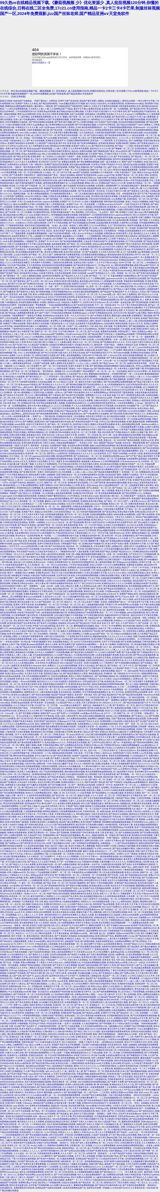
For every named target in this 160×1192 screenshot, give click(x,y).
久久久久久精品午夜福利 (23, 631)
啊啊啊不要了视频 (96, 541)
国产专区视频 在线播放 (29, 713)
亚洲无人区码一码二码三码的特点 (15, 774)
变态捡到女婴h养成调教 (78, 445)
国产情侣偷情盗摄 (140, 302)
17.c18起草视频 (84, 793)
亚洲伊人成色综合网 (74, 1084)
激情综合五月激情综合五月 (141, 814)
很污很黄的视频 (43, 292)
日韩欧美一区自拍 (76, 549)
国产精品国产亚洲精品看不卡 (113, 292)
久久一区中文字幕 (100, 533)
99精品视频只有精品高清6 (105, 451)
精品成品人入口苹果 (60, 538)
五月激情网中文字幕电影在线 (50, 1010)
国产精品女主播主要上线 (38, 973)
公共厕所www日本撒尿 (22, 429)
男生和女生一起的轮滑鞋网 (27, 535)
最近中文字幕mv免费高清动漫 (87, 109)
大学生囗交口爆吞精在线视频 (112, 421)
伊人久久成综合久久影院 (52, 748)
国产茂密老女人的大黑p (138, 191)
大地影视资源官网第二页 (49, 1026)
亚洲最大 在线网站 (100, 787)
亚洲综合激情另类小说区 (48, 888)
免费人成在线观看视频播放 (100, 981)
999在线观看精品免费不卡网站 (73, 1047)
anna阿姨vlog (11, 917)
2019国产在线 (64, 469)
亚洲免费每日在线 (80, 469)
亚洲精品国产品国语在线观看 (48, 1188)
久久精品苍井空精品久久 (46, 551)
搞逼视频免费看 (59, 244)
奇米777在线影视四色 (49, 909)
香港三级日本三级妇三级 (56, 846)
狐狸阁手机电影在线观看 (11, 846)
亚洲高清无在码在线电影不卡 (95, 1103)
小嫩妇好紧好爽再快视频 (16, 1140)
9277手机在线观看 (133, 241)
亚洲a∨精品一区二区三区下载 (80, 300)
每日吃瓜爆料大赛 (67, 644)
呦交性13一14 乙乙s (25, 933)
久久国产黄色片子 (129, 623)
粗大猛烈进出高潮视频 (131, 387)
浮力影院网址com (139, 822)
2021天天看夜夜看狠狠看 (56, 437)
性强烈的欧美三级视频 (145, 148)
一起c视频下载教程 (50, 249)
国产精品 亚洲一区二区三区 (55, 883)
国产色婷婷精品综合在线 (136, 875)
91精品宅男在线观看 (106, 408)
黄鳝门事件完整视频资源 (104, 1034)
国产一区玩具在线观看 (14, 297)
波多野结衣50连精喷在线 (83, 1111)
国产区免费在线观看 (149, 832)
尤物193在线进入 (101, 400)
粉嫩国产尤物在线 (38, 779)
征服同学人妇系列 (143, 477)
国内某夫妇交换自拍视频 (134, 164)
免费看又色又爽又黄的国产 (109, 559)
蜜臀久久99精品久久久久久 (100, 1018)
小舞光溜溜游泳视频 (48, 692)
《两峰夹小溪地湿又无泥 (126, 345)
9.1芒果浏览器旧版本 (106, 1066)
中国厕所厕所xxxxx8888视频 (54, 360)
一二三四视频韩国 (93, 236)
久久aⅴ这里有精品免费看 (72, 689)
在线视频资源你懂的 (109, 724)
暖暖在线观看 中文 (97, 925)
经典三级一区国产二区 (67, 326)
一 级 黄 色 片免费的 (106, 644)
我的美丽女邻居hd (19, 657)
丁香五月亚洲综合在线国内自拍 (125, 970)
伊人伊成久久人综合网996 (146, 286)
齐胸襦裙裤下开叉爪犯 (130, 893)
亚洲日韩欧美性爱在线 (31, 443)
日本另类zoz (90, 212)
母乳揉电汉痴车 (83, 814)
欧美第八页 (29, 355)
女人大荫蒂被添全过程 (38, 146)
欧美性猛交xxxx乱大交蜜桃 (97, 1063)
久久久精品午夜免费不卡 (24, 1010)
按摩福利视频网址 (72, 307)
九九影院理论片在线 (32, 1060)
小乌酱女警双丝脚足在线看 (128, 209)
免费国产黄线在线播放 (30, 965)
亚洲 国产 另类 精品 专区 (86, 695)
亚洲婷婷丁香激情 (21, 159)
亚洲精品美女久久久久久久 (80, 453)
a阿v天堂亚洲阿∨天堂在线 (61, 1135)
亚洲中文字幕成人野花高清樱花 (31, 989)
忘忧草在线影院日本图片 (11, 586)
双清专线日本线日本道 (31, 684)
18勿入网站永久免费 (69, 586)
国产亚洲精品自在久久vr (90, 1166)
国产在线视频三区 (98, 167)
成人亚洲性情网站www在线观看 (59, 125)
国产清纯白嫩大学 (78, 498)
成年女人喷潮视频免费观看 (31, 1172)
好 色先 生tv (26, 286)
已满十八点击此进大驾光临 (80, 801)
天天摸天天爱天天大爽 (116, 191)
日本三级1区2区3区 (132, 1151)
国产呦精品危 (38, 618)
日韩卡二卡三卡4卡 (116, 318)
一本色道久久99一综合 (88, 443)
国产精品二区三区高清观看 (79, 244)
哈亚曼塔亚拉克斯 (114, 310)
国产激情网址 (78, 398)
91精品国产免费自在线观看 (43, 575)
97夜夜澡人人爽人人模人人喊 (18, 655)
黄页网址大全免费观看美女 (62, 321)
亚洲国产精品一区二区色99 (115, 957)
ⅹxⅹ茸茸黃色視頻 (147, 710)
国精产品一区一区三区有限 (129, 713)
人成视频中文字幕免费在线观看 (47, 236)
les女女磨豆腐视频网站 (13, 241)
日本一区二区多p (100, 270)
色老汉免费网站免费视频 (95, 1169)
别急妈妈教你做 (94, 188)
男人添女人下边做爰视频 (38, 872)
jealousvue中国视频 (99, 504)
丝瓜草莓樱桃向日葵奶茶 (16, 122)
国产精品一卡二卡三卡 (99, 276)
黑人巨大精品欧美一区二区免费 (57, 1098)
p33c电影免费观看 (76, 358)
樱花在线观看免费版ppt (45, 387)
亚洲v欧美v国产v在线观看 (118, 1074)
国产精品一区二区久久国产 (41, 254)
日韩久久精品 (49, 443)
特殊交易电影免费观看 (133, 355)
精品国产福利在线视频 (88, 965)
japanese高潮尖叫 (124, 215)
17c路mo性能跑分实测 (15, 125)
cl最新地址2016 (149, 928)
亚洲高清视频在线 (134, 960)
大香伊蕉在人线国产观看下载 (131, 368)
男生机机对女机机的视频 (147, 506)
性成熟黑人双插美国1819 (70, 681)
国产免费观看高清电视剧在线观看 (61, 191)
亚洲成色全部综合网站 (73, 880)
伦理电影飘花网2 (100, 379)
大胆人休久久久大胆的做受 (23, 398)
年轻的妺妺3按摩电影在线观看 (56, 1060)
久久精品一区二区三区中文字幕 (57, 172)
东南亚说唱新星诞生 (104, 130)
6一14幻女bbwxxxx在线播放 (32, 1127)
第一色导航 (46, 535)
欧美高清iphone (43, 307)
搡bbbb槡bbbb (22, 509)
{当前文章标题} (18, 96)
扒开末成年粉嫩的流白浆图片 (117, 549)
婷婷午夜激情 (120, 130)
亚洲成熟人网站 (10, 636)
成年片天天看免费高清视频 (115, 912)
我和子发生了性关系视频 (16, 997)
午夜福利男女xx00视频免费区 (85, 872)
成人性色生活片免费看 (77, 1090)
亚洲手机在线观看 (103, 117)
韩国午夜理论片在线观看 (38, 323)
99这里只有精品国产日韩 (28, 612)
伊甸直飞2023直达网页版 (44, 626)
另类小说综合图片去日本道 (57, 289)
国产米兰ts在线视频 (35, 140)
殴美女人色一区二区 (118, 504)
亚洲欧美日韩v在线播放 (59, 432)
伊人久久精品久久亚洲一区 (65, 382)
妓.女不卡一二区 (108, 713)
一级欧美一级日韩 (20, 925)
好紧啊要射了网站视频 (142, 315)
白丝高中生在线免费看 (55, 581)
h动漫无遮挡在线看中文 (16, 565)
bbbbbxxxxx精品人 (150, 424)
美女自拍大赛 (151, 504)
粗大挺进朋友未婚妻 (116, 416)
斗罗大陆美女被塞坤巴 (101, 570)
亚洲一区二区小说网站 (99, 286)
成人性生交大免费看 (83, 400)
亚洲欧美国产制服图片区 (93, 543)
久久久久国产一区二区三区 (73, 1153)
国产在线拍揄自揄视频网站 (37, 1052)
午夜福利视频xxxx (98, 938)
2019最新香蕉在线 (41, 212)
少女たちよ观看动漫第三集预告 (61, 368)
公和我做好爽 (95, 907)
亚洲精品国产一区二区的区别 (56, 490)
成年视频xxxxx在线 (78, 933)
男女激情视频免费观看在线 (55, 257)
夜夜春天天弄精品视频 (95, 806)
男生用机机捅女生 (141, 178)
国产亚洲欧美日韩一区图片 (31, 472)
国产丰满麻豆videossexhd (118, 925)
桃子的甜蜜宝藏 (24, 350)
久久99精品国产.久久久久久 (105, 297)
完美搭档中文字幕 (138, 543)
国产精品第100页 (137, 109)
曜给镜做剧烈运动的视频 (129, 435)
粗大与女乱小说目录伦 (96, 103)
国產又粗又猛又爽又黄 (16, 148)
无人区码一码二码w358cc (38, 451)
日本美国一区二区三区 (31, 1018)
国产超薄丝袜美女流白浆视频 (53, 390)
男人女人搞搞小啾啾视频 (137, 684)
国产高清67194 (20, 345)
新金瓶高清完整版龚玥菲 (83, 562)
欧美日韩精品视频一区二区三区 (37, 734)
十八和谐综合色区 (38, 1124)
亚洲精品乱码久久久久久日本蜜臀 (117, 583)
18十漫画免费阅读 (96, 838)
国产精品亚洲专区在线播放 (63, 451)
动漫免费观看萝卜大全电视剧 (103, 1087)
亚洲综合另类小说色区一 (84, 262)
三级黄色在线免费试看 (62, 262)
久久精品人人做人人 (135, 376)
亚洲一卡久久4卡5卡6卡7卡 (77, 315)
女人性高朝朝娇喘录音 (115, 384)
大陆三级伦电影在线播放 (119, 1095)
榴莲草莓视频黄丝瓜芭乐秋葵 (97, 448)
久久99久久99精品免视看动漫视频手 (118, 790)
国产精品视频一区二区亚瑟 (147, 665)
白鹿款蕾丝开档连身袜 (121, 1129)
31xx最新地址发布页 (18, 260)
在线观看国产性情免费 (60, 992)
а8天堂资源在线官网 (143, 599)
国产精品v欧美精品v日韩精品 (61, 777)
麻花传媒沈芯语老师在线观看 (143, 838)
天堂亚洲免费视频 (97, 867)
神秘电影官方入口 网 (101, 705)
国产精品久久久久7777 (10, 1015)
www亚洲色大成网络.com (28, 660)
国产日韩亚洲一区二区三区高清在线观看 (43, 186)
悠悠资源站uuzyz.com (147, 416)
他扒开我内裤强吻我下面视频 (28, 183)
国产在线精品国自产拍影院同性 (68, 106)
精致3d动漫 (105, 811)
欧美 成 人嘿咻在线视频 (47, 398)
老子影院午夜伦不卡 (141, 787)
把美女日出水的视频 (132, 907)
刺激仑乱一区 (110, 440)
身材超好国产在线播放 (43, 1103)
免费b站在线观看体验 (17, 832)
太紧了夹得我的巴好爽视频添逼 (85, 843)
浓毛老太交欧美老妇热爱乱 (12, 453)
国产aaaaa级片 (78, 978)
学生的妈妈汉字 (138, 249)
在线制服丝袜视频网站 (111, 578)
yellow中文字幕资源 (87, 530)
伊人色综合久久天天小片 (110, 703)
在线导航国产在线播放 (39, 957)
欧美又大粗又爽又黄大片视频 (40, 342)
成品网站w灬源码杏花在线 (23, 414)
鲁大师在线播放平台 (40, 870)
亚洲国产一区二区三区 (60, 872)
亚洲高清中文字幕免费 (103, 406)
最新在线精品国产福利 (149, 843)
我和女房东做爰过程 (18, 1185)
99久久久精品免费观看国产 (89, 1174)
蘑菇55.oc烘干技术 (53, 501)
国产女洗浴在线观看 (50, 268)
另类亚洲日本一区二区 (130, 591)
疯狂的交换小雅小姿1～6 (111, 496)
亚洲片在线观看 (79, 273)
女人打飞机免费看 (128, 252)
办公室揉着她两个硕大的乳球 (24, 615)
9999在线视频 (71, 687)
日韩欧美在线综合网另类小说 (129, 1005)
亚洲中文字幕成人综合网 (86, 923)
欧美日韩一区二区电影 (125, 228)
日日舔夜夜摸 (27, 901)
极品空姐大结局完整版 (105, 193)
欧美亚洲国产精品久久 (13, 337)
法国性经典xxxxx (33, 599)
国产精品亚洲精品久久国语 (75, 673)
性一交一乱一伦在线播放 (116, 371)
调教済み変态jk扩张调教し (41, 968)
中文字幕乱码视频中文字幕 (91, 1119)
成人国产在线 (15, 976)
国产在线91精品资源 (34, 824)
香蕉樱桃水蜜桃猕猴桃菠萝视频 (116, 822)
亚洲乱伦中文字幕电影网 (135, 1007)
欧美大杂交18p (70, 1068)
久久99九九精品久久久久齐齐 (141, 976)
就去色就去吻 (129, 626)
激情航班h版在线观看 (136, 718)
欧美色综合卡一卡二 (104, 851)
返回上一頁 (45, 62)
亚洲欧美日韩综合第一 (86, 830)
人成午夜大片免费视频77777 (120, 938)
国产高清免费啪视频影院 (65, 891)
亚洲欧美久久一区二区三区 (135, 1098)
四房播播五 (48, 830)
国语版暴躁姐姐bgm (94, 1161)
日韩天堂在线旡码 (99, 814)
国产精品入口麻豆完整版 (124, 289)
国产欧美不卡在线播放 (47, 623)
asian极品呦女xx (147, 745)
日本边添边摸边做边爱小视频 (31, 700)
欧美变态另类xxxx (88, 178)
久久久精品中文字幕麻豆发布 (75, 1087)
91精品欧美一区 (36, 997)
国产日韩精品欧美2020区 (136, 246)
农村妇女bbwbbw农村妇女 (12, 1082)
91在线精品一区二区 (107, 899)
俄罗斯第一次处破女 (40, 445)
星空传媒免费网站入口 (101, 557)
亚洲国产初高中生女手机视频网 (66, 1045)
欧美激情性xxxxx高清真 (16, 880)
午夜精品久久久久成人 (19, 875)
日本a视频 (125, 329)
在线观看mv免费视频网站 (11, 692)
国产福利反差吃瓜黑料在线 (49, 1087)
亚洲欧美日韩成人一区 (121, 697)
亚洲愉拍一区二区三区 (96, 268)
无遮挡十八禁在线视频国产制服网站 (86, 538)
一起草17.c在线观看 (72, 1023)
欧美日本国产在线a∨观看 (65, 231)
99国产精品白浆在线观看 (58, 893)
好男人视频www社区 (16, 872)
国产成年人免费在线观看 (11, 835)
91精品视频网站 (118, 1010)
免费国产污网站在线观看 (14, 323)
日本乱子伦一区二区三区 (49, 689)
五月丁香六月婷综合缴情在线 (133, 305)
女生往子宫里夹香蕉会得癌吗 (61, 297)
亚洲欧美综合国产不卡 (82, 270)
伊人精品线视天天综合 (123, 771)
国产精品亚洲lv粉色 (62, 756)
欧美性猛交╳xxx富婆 (67, 138)
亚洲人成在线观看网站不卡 (63, 952)
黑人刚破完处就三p (8, 700)
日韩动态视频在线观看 (143, 1153)
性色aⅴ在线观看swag (31, 154)
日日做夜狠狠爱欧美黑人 (61, 193)
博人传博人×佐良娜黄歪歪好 (101, 228)
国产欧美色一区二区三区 (32, 885)
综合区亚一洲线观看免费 (133, 443)
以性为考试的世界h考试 (136, 384)
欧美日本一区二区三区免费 (83, 432)
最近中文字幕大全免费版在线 (144, 777)
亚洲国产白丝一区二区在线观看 (80, 204)
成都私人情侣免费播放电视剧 (109, 859)
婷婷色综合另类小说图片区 (93, 429)
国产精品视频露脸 (137, 326)
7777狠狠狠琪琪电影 (14, 225)
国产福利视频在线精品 (105, 676)
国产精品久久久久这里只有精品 (41, 862)
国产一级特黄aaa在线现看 (83, 785)
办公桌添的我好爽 (120, 220)
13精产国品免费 (63, 607)
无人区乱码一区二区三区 (86, 294)
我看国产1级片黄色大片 (20, 493)
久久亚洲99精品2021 (122, 284)
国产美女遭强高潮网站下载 (26, 761)
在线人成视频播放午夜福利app (46, 639)
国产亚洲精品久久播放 (109, 973)
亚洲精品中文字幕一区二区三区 (57, 986)
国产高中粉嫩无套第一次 (59, 785)
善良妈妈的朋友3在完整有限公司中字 (124, 254)
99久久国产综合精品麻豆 (77, 419)
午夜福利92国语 (34, 249)
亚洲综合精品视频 (30, 899)
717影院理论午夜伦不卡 (49, 790)
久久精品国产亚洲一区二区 (12, 1180)
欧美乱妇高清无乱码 (95, 649)
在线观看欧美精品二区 (63, 642)
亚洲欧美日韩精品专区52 (54, 419)
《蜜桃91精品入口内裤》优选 (129, 1034)
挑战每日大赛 (142, 626)
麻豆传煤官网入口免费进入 (43, 896)
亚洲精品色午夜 (28, 403)
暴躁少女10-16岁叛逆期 (95, 1029)
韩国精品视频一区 (21, 193)
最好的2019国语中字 (36, 278)
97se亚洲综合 (100, 225)
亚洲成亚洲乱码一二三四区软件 (46, 347)
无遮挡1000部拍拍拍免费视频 (90, 710)
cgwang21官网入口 (86, 891)
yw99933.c (58, 1092)
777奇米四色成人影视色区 (73, 931)
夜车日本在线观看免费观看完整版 (143, 130)
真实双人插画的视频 (129, 710)
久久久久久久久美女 (117, 573)
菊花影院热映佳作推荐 (117, 806)
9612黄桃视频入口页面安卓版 (30, 392)
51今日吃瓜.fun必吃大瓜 (16, 146)
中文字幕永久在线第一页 (122, 968)
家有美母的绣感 (70, 525)
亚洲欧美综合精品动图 (132, 132)
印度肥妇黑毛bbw (112, 745)
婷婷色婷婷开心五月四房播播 (58, 472)
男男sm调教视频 (27, 962)
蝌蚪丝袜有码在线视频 (23, 756)
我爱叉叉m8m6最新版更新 (68, 461)
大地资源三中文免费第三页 (60, 1137)
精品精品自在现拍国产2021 (38, 1066)
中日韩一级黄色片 (150, 488)
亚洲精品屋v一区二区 (42, 350)
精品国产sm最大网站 (137, 313)
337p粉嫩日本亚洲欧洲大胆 (51, 1002)
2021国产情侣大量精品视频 (94, 1095)
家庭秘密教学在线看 (113, 281)
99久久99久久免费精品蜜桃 (98, 1010)
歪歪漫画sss (30, 1092)
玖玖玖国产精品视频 (16, 265)
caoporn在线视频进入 (122, 679)
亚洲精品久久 (100, 467)
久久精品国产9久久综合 (77, 374)
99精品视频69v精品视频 (96, 1076)
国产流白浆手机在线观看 (73, 395)
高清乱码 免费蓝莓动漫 (10, 986)
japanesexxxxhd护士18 (116, 278)
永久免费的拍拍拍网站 (76, 718)
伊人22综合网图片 (101, 952)
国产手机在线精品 (122, 156)
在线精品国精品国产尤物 (46, 329)
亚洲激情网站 (49, 835)
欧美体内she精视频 (86, 186)
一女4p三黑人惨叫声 (105, 994)
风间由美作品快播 (98, 318)
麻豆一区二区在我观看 (32, 883)
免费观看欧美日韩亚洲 (24, 1188)
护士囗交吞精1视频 (55, 1039)
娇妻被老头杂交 (34, 435)
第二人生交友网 (136, 374)
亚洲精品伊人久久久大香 (32, 517)
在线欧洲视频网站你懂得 (101, 514)
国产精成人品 (65, 920)
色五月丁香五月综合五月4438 (87, 583)
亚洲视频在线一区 (87, 360)
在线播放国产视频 (58, 445)
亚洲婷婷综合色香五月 (76, 403)
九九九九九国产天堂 (34, 448)
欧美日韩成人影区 (146, 408)
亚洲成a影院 (25, 1132)
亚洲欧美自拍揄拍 (133, 928)
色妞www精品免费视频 (102, 244)
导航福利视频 (83, 1074)
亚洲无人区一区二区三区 (18, 1145)
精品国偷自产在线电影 (62, 1066)
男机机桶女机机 (96, 673)
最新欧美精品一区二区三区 (74, 1148)
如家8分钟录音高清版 (137, 363)
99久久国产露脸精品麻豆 (92, 803)
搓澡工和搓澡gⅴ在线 (99, 1108)
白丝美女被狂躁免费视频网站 (86, 292)
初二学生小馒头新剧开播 (122, 286)
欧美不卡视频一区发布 (97, 602)
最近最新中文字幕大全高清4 (112, 819)
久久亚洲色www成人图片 (91, 586)
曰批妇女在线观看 (49, 766)
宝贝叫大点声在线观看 (101, 284)
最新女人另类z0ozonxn (84, 1132)
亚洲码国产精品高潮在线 (126, 883)
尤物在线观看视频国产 (66, 443)
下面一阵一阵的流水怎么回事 (99, 398)
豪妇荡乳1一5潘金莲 (43, 106)
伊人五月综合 (118, 692)
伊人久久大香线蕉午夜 (84, 763)
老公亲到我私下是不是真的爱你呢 (100, 774)
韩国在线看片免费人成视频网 (42, 474)
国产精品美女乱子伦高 (86, 623)
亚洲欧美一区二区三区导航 (106, 801)
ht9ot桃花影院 (111, 824)
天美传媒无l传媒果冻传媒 (11, 170)
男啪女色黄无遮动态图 (64, 830)
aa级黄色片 (83, 326)
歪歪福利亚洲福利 (106, 143)
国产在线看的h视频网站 (68, 750)
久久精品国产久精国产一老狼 (67, 156)
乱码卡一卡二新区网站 (19, 117)
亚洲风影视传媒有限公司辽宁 (45, 774)
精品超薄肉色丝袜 (19, 649)
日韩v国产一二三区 (124, 1037)
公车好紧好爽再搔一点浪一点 (108, 339)
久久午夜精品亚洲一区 (119, 419)
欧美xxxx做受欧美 (23, 1063)
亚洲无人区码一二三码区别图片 (51, 217)
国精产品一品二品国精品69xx (73, 1018)
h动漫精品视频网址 (71, 901)
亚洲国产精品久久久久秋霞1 (57, 337)
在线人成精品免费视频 (85, 408)
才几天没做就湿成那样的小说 (94, 1026)
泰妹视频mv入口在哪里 (72, 236)
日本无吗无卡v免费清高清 (47, 663)
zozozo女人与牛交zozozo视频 (126, 1090)
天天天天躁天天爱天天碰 (32, 514)
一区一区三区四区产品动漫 (96, 809)
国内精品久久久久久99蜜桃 (136, 986)
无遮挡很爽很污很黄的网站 (110, 180)
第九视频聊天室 (108, 1037)
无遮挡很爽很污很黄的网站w (123, 276)
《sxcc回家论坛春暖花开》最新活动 (74, 705)
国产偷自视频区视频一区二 (76, 1092)
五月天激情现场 (34, 265)
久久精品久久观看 (25, 729)
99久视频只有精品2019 (32, 904)
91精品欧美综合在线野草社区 (119, 522)
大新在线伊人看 (125, 824)
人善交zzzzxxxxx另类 (130, 1180)
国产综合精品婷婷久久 (93, 384)
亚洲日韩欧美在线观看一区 (76, 286)
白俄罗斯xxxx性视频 (129, 223)
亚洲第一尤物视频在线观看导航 (82, 239)
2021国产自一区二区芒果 (46, 705)
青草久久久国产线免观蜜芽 (12, 448)
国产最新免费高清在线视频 (133, 119)
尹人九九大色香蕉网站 (82, 406)
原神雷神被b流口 (7, 509)
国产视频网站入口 (51, 1018)
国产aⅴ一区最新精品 (122, 742)
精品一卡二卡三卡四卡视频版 (113, 612)
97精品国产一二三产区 (56, 960)
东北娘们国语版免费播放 (14, 856)
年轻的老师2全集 (54, 1023)
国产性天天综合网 (49, 353)
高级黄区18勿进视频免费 (84, 459)
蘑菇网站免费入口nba (124, 936)
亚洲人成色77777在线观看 (29, 570)
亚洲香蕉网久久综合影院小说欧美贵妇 (117, 721)
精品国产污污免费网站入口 (145, 557)
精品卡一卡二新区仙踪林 (127, 671)
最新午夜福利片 (16, 1092)
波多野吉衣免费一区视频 (98, 1188)
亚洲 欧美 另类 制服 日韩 (20, 294)
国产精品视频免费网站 (128, 451)
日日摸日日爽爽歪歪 (9, 289)
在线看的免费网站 (123, 941)
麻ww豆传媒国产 (22, 618)
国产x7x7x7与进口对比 (88, 687)
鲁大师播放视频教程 (40, 193)
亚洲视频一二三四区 (149, 1013)
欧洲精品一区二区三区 (10, 514)
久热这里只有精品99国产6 (95, 241)
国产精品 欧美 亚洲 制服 (25, 541)
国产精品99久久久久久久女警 (74, 276)
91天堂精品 (52, 1132)
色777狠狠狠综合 (47, 710)
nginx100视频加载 (104, 620)
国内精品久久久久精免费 (32, 978)
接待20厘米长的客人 (33, 170)
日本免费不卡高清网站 (41, 262)
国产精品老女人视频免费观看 (13, 941)
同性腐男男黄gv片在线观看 (121, 827)
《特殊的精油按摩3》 (149, 1023)
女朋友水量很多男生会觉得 (136, 758)
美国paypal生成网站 (99, 419)
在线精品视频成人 (113, 101)
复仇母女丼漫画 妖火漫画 (63, 912)
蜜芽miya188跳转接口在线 (29, 114)
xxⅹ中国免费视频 (9, 172)
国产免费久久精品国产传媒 (62, 758)
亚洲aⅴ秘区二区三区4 (74, 1015)
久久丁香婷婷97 (106, 663)
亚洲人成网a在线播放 (33, 877)
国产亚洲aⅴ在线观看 (150, 1180)
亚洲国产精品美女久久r (121, 551)
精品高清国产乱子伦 (142, 581)
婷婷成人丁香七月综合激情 (120, 1076)
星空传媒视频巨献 (79, 199)
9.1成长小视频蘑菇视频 (92, 201)
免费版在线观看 (68, 162)
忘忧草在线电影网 (63, 273)
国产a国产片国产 (42, 313)
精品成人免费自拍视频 (82, 151)
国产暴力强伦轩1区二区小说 (68, 819)
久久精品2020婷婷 (48, 1050)
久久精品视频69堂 (90, 1023)
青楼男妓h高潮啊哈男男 (58, 1145)
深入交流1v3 (139, 999)
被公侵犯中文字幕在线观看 (82, 1113)
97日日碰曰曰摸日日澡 (16, 862)
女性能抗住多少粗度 (93, 440)
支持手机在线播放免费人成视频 (50, 403)
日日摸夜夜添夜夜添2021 (103, 215)
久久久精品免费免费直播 (11, 811)
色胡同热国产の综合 (122, 753)
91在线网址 (130, 1079)
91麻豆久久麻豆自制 (14, 1052)
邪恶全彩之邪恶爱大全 (96, 416)
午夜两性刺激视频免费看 (49, 480)
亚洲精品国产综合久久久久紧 (112, 183)
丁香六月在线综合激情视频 (23, 1159)
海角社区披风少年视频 (59, 528)
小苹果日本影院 (74, 899)
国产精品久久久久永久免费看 (22, 864)
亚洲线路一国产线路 (138, 220)
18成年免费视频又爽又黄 (38, 130)
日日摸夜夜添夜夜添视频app (93, 254)
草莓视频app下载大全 (11, 899)
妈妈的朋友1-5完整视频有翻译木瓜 (22, 909)
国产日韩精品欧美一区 (59, 594)
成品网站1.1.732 (106, 726)
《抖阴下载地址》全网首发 (45, 101)
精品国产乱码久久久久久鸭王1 (68, 477)
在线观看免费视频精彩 (37, 233)
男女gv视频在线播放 (106, 530)
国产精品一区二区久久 (139, 1002)
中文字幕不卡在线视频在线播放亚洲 (19, 1119)
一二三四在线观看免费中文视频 (129, 427)
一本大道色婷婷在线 (148, 1132)
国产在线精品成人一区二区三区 (87, 456)
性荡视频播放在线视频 (74, 660)
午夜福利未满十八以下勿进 (62, 323)
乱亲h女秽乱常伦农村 (120, 1063)
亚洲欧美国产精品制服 (71, 1013)
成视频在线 (125, 803)
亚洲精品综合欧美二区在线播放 (70, 416)
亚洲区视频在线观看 (136, 421)
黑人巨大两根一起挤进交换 (118, 302)
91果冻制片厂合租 (128, 172)
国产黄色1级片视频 (63, 122)
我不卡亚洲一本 (18, 936)
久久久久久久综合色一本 (57, 522)
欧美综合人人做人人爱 (13, 334)
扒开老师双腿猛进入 (9, 419)
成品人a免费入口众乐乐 (39, 1045)
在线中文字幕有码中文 (36, 424)
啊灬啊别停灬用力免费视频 (27, 268)
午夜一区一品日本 (12, 904)
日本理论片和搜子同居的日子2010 (106, 164)
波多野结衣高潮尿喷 (51, 276)
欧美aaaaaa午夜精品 (27, 384)
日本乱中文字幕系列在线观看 (104, 106)
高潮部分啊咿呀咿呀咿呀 (78, 140)
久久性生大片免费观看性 (46, 464)
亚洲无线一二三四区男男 (101, 140)
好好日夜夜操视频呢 (37, 400)
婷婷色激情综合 (75, 390)
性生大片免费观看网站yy (97, 392)
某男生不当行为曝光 (38, 1137)
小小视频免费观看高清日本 (17, 440)
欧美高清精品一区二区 (69, 512)
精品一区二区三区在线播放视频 (99, 596)
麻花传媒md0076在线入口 (91, 281)
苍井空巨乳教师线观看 (147, 748)
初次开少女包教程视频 (118, 880)
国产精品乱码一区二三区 (127, 1013)
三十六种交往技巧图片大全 (97, 697)
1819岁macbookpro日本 (76, 334)
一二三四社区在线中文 (107, 750)
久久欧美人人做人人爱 (39, 109)
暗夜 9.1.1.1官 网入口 (109, 893)
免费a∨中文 (153, 875)
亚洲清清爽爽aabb (108, 687)
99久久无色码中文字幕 (143, 215)
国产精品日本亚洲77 (126, 965)
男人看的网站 (78, 212)
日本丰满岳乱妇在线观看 (28, 851)
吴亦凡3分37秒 (120, 313)
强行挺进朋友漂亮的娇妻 (56, 167)
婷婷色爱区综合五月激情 (95, 880)
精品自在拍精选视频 (86, 567)
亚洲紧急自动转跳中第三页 (92, 535)
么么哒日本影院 (20, 254)
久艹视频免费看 (18, 233)
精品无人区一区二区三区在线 (86, 342)
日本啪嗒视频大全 (37, 199)
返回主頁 (36, 62)
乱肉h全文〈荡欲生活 (23, 469)
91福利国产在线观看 (16, 973)
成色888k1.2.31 (64, 1111)
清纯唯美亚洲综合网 (135, 395)
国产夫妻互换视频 (143, 1084)
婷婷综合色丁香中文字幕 (22, 798)
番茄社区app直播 (52, 671)
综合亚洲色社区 (115, 1045)
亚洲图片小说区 (126, 212)
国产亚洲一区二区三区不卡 (81, 117)
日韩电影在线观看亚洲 (95, 310)
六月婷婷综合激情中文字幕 (57, 618)
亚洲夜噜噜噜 (17, 1021)
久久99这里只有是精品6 (57, 1164)
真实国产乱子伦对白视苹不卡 (74, 925)
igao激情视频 (143, 252)
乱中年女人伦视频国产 (45, 652)
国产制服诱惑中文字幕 (137, 1055)
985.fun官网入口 (21, 1095)
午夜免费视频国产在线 (10, 1079)
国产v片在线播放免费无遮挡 (88, 928)
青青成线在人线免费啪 (95, 114)
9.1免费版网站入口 (141, 114)
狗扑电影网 (147, 244)
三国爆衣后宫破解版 (79, 1164)
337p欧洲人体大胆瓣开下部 (54, 239)
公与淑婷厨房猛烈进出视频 (77, 700)
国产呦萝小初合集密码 (74, 392)
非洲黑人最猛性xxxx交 (50, 302)
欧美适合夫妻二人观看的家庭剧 (70, 1063)
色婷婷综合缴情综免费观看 (114, 946)
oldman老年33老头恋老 (143, 284)
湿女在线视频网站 (114, 1021)
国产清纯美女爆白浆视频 (147, 530)
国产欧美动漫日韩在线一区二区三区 (141, 1082)
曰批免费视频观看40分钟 (70, 811)
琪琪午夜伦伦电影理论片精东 (103, 984)
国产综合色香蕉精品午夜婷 (96, 1100)
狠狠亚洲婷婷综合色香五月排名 (84, 893)
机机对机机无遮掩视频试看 (37, 225)
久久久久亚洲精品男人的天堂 (101, 1047)
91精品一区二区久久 (138, 1182)
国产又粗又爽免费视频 (97, 954)
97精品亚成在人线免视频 (46, 944)
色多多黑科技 (55, 901)
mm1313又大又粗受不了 (82, 949)
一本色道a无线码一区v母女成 (17, 642)
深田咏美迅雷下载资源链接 (121, 392)
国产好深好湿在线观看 (83, 305)
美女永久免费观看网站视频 (69, 851)
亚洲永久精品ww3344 (111, 870)
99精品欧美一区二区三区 (72, 1161)
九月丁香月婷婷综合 (117, 225)
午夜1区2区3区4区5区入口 (78, 278)
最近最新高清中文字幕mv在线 (77, 787)
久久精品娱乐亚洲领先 (125, 639)
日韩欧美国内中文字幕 (34, 1090)
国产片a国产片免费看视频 (15, 400)
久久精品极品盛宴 (115, 793)
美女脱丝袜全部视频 (109, 464)
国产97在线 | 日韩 (116, 875)
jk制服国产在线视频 (12, 437)
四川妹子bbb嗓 (98, 1055)
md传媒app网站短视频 (141, 419)
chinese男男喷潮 (64, 1140)
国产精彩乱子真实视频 (33, 520)
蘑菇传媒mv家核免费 (121, 315)
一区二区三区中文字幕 (29, 530)
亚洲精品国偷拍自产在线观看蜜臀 (83, 612)
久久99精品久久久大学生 (16, 968)
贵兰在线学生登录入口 (141, 541)
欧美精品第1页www (113, 681)
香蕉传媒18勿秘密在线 (95, 1015)
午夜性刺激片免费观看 (113, 509)
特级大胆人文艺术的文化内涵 (71, 353)
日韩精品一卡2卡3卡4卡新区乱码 (18, 1148)
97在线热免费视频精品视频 (93, 962)
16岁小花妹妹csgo (84, 368)
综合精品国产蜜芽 (113, 474)
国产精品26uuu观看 (91, 1013)
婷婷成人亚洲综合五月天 (29, 360)
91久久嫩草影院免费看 (37, 228)
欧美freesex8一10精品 (43, 562)
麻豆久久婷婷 (51, 644)
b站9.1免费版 (28, 573)
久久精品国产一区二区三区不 (115, 1166)
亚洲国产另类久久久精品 (26, 103)
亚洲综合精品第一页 (103, 949)
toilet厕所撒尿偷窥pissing (33, 191)
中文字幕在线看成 (60, 933)
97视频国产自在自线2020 (63, 729)
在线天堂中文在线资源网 (63, 408)
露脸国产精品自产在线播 (110, 443)
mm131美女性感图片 (136, 411)
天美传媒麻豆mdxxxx (57, 440)
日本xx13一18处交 (136, 962)
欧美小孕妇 (144, 175)
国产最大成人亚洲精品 (36, 777)
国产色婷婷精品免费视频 (124, 729)
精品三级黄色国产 (43, 724)
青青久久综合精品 (86, 665)
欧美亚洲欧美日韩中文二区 (83, 992)
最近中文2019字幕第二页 (139, 371)
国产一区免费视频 (147, 1108)
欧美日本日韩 (126, 655)
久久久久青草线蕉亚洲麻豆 (17, 262)
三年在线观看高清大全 (26, 111)
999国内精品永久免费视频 (28, 488)
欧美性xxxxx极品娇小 (21, 695)
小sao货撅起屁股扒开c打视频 (71, 103)
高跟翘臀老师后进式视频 (71, 668)
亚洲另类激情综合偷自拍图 (73, 790)
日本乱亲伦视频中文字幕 (95, 573)
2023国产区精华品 (17, 482)
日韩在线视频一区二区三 (125, 347)
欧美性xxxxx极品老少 (118, 732)
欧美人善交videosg (89, 485)
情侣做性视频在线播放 (28, 302)
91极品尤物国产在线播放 (30, 1129)
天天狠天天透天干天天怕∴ (116, 154)
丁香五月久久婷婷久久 (124, 517)
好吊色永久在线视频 (94, 233)
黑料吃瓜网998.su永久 (10, 1113)
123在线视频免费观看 (127, 1087)
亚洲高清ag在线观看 (46, 111)
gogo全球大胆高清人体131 (53, 806)
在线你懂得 (109, 323)
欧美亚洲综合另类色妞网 (80, 1034)
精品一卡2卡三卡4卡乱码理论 (38, 427)
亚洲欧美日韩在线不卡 (55, 140)
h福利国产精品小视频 (125, 798)
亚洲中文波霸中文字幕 (78, 366)
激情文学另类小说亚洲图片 (90, 382)
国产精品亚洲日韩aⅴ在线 (43, 1063)
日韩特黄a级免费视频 (88, 260)
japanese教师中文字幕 (70, 429)
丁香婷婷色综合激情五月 (22, 329)
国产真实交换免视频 (41, 695)
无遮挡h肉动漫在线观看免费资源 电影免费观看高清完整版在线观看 (45, 726)
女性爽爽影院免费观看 (41, 117)
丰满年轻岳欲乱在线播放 (54, 504)
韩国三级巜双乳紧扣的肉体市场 (53, 339)
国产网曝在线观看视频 (75, 509)
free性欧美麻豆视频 (9, 530)
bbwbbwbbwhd (71, 917)
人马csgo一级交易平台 (145, 403)
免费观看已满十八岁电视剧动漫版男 (19, 888)
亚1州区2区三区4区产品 (49, 162)
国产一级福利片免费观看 (140, 1166)
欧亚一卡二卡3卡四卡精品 (90, 525)
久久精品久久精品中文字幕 (146, 938)
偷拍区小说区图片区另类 (106, 321)
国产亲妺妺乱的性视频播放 (68, 835)
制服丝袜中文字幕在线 (44, 716)
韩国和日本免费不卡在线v (99, 498)
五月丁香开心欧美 (58, 973)
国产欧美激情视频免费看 (71, 241)
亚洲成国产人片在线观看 (75, 647)
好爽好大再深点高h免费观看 (38, 912)
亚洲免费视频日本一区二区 (77, 1002)
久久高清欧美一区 (36, 565)
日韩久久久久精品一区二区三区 (105, 761)
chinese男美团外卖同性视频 (99, 217)
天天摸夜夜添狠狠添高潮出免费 (144, 167)
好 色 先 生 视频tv (60, 117)
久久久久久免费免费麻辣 (114, 565)
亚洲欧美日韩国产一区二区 (131, 464)
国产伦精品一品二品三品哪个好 (126, 488)
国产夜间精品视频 (74, 384)
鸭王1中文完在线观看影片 (45, 469)
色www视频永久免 (81, 986)
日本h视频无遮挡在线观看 (24, 496)
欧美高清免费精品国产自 (74, 1188)
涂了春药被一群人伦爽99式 (72, 268)
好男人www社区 (104, 848)
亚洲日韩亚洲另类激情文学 (15, 199)
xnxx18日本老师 (84, 1050)
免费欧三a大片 (16, 355)
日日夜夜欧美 (76, 448)
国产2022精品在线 (56, 546)
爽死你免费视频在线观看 (144, 270)
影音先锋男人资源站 (65, 127)
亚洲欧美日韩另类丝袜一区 (85, 493)
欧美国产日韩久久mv (81, 146)
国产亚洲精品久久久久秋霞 (115, 538)
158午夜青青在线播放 (125, 1047)
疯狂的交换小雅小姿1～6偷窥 (116, 777)
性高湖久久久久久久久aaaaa (119, 114)
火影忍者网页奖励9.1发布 (138, 573)
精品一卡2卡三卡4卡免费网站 (108, 626)
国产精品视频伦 (99, 793)
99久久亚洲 (20, 342)
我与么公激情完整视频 (80, 520)
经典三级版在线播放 (30, 390)
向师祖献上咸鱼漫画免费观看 (58, 493)
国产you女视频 (50, 138)
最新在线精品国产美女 (47, 175)
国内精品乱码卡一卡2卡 (54, 740)
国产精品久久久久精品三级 (145, 1177)
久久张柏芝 (30, 307)
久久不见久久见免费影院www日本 (18, 724)
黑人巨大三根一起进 (108, 435)
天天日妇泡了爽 (131, 310)
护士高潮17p (148, 740)
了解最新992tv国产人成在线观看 (73, 551)
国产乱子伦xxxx (122, 596)
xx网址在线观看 (99, 989)
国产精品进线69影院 (48, 103)
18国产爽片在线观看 (145, 514)
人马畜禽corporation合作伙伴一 (110, 204)
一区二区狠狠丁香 (69, 480)
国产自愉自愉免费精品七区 (44, 628)
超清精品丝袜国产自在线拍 (145, 583)
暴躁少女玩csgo (144, 172)
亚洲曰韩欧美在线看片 (124, 477)
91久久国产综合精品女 (15, 249)
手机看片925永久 (121, 398)
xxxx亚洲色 (15, 885)
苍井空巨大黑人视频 (57, 228)
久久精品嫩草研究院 (75, 596)
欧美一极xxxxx (39, 1116)
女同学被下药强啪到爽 (39, 1185)
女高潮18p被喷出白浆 (115, 1055)
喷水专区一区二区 (64, 626)
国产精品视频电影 (118, 379)
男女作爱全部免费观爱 (83, 1116)
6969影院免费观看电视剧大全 (76, 1021)
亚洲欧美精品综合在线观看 (145, 551)
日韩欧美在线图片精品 (109, 575)
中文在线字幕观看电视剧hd (60, 1055)
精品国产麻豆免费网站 (69, 822)
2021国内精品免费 (95, 599)
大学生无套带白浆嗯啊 (136, 1164)
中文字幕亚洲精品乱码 (17, 474)
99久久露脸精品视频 (31, 276)
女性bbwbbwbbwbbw (108, 260)
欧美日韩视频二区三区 (13, 270)
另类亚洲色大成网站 (135, 631)
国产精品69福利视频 (40, 358)
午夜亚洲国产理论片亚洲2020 (127, 244)
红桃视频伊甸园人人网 (145, 1169)
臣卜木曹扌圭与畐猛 (73, 1100)
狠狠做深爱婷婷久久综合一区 (122, 1100)
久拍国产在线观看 (41, 363)
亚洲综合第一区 (125, 178)
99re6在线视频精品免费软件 (65, 1119)
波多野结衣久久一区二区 (60, 1108)
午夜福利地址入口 (17, 140)
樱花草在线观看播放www (88, 909)
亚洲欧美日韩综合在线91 (22, 583)
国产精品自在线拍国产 (127, 125)
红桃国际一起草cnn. (54, 392)
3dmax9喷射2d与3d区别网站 (98, 1106)
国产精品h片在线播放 (118, 814)
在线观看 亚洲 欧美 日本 (18, 679)
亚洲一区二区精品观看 (117, 554)
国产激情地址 (19, 281)
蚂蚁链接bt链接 (100, 636)
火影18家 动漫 (6, 1026)
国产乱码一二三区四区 (99, 1092)
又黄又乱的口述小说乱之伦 (17, 231)
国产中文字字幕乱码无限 (95, 581)
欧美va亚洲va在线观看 (10, 676)
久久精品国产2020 (132, 620)
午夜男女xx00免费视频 (118, 1039)
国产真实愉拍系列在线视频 (106, 257)
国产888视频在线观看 (74, 310)
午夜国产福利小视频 (75, 806)
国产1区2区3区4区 (25, 718)
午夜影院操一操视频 (75, 1029)
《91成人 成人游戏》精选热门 (64, 225)
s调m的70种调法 (65, 1031)
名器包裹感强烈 (149, 591)
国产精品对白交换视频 (145, 734)
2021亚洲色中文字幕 (20, 135)
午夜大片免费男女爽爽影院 (29, 848)
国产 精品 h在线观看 (19, 310)
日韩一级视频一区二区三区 (123, 273)
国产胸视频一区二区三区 (122, 148)
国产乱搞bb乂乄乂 (139, 716)
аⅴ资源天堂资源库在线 (127, 1066)
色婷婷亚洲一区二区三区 (124, 785)
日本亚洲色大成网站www (126, 1111)
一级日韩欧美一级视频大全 (53, 371)
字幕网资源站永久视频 (119, 920)
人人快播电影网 (35, 880)
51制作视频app (115, 1151)
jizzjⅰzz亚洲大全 (77, 734)
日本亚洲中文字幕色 (101, 657)
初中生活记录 (149, 1156)
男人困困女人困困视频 (95, 358)
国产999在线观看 (143, 535)
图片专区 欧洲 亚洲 (67, 143)
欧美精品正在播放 (133, 793)
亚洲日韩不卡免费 (13, 1103)
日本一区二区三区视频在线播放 (17, 827)
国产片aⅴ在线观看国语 (54, 318)
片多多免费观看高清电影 (84, 1137)
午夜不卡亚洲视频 (80, 1108)
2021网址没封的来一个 (10, 883)
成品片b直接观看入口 (9, 559)
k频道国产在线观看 (8, 1182)
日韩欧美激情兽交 (116, 1079)
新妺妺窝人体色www (90, 461)
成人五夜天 (36, 135)
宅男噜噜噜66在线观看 (27, 790)
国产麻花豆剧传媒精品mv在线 (47, 1148)
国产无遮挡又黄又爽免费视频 (32, 1164)
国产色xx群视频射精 (129, 300)
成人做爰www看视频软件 (36, 270)
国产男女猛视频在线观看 (36, 1135)
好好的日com (26, 559)
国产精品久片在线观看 (87, 180)
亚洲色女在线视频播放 (40, 1106)
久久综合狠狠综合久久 (17, 954)
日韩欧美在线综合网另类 (32, 506)
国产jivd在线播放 (78, 679)
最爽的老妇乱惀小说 (78, 981)
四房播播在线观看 (82, 1135)
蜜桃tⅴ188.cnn (91, 183)
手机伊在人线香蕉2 (141, 811)
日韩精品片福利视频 (126, 846)
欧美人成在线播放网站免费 (128, 424)
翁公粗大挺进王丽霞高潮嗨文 (57, 997)
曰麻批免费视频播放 (130, 745)
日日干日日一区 (49, 135)
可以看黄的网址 (120, 326)
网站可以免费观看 (71, 501)
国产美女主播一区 (147, 1087)
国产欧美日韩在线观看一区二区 (72, 135)
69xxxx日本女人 (87, 130)
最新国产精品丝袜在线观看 (133, 437)
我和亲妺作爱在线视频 (114, 201)
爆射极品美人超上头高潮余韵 (52, 374)
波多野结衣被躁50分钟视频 (82, 594)
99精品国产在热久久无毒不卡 (89, 1124)
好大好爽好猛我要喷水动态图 (91, 474)
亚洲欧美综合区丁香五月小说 (49, 573)
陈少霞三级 (73, 360)
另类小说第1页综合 (71, 779)
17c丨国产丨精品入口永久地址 (48, 809)
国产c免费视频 (135, 140)
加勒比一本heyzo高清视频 (24, 681)
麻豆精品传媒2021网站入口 (15, 215)
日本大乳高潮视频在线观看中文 (36, 676)
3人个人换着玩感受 (63, 342)
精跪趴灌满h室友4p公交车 (72, 207)
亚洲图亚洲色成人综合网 (138, 862)
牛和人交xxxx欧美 (51, 838)
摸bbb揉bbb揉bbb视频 (116, 482)
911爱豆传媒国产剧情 (116, 467)
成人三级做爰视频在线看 (93, 604)
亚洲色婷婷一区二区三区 (146, 984)
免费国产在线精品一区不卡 (134, 474)
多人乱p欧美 (5, 840)
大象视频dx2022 (115, 1026)
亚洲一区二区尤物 (111, 1052)
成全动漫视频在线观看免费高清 (115, 1031)
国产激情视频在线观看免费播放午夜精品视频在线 (112, 366)
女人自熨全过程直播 (68, 1166)
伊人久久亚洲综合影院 (134, 660)
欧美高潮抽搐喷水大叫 (135, 231)
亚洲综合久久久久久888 (28, 710)
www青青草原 (17, 1013)
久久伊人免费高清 (11, 665)
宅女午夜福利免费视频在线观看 (61, 1124)
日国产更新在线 (118, 718)
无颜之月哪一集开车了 (15, 795)
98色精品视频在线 (147, 594)
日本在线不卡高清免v (27, 782)
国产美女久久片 (81, 1005)
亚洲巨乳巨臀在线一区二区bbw (42, 832)
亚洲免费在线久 (97, 1002)
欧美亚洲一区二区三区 (19, 896)
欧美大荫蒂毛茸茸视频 (43, 411)
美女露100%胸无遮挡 (122, 557)
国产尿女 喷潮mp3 (99, 732)
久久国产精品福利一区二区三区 (49, 602)
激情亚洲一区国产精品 (104, 345)
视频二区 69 (58, 793)
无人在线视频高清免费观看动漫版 (57, 459)
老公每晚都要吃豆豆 (104, 915)
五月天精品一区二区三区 (20, 456)
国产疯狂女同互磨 (21, 156)
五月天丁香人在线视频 (126, 994)
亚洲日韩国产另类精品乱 (102, 639)
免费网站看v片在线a (103, 748)
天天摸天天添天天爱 (33, 673)
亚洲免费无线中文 (63, 562)
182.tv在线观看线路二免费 (113, 1127)
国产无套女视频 (129, 652)
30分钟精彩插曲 (37, 509)
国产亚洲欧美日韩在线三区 (104, 1050)
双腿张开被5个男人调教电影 (89, 912)
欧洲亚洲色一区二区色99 (42, 156)
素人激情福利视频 (49, 488)
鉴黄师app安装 (117, 952)
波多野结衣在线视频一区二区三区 (121, 610)
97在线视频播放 (12, 390)
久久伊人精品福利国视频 (126, 726)
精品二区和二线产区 (105, 1111)
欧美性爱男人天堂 (124, 233)
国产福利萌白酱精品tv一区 (113, 631)
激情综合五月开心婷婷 (94, 591)
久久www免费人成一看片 (110, 294)
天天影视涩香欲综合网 (84, 655)
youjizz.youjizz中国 (105, 175)
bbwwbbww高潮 (7, 411)
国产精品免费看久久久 (132, 493)
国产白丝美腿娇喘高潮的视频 (143, 1015)
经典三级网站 (145, 217)
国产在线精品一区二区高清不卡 (142, 806)
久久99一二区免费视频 (128, 687)
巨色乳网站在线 (143, 737)
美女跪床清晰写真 (76, 1106)
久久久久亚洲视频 (62, 406)
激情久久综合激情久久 (113, 986)
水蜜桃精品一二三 (108, 843)
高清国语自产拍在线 (91, 631)
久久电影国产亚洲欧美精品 (29, 1031)
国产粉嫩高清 (9, 292)
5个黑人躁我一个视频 (60, 1052)
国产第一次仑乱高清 (19, 589)
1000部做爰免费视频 (54, 514)
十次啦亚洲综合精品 (135, 628)
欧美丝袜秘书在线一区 (47, 864)
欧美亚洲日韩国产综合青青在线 (21, 623)
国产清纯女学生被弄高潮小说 (108, 1185)
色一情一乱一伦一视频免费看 (141, 337)
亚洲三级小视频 (73, 554)
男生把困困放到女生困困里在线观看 (68, 649)
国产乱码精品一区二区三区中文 (136, 647)
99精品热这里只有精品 (104, 917)
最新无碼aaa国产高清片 (145, 265)
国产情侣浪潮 (116, 414)
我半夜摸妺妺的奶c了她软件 (142, 880)
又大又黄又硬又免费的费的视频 (63, 132)
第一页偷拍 (110, 835)
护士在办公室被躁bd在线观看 (72, 488)
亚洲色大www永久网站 (120, 400)
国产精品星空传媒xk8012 (84, 265)
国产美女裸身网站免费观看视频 (118, 382)
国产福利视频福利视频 (136, 1071)
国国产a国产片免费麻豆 (132, 162)
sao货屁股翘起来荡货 (149, 949)
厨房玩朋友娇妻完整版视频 (20, 467)
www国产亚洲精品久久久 (98, 273)
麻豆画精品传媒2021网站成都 (70, 111)
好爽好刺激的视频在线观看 (31, 289)
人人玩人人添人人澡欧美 (87, 363)
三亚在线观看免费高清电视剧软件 (126, 448)
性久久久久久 (144, 763)
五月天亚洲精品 (7, 687)
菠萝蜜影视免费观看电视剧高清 (124, 1108)
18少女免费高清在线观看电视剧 (92, 1082)
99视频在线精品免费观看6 (72, 671)
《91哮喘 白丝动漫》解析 (52, 907)
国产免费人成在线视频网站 (68, 355)
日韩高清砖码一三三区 (41, 753)
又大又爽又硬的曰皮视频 (11, 877)
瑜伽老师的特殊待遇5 (23, 326)
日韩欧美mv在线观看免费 (89, 870)
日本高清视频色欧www (61, 292)
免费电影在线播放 (135, 565)
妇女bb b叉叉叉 (136, 323)
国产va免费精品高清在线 (71, 745)
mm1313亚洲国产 (74, 371)
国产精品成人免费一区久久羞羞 (119, 599)
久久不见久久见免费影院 (26, 162)
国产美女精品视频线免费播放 (118, 1148)
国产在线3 (127, 864)
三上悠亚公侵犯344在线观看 (24, 1166)
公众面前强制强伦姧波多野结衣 (101, 403)
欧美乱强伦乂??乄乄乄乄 (102, 520)
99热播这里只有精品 (20, 575)
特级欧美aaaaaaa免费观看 (32, 644)
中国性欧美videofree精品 (121, 270)
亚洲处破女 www (90, 477)
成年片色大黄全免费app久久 (40, 406)
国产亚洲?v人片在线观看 (68, 713)
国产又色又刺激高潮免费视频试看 (99, 798)
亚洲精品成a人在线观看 (14, 376)
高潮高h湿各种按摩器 (68, 329)
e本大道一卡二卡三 (150, 254)
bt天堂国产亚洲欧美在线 (97, 1151)
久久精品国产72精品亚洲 (46, 143)
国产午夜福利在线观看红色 (107, 300)
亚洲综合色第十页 (139, 1074)
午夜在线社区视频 (68, 909)
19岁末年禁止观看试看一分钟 (38, 763)
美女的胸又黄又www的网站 (147, 771)
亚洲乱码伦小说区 (8, 907)
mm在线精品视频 (48, 851)
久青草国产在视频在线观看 (131, 429)
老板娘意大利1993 (66, 623)
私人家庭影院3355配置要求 (128, 676)
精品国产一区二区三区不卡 (39, 1177)
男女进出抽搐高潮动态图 (59, 284)
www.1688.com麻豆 (28, 132)
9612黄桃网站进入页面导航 (113, 411)
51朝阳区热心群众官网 (47, 920)
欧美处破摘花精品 (86, 936)
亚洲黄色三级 (56, 1021)
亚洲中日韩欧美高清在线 (48, 543)
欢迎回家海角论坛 (83, 297)
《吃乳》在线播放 (141, 1103)
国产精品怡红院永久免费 (146, 936)
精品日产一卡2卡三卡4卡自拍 (135, 567)
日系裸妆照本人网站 (85, 321)
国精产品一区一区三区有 (46, 331)
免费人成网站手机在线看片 (62, 363)
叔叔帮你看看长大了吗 (22, 236)
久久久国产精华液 (97, 482)
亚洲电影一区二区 (130, 472)
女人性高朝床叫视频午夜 (62, 994)
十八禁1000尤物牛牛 (91, 766)
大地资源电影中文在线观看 (120, 931)
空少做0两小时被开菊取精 (116, 1119)
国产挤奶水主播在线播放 (77, 885)
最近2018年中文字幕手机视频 (144, 615)
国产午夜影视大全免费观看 (140, 151)
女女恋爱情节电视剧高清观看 (42, 1140)
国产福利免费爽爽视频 (107, 992)
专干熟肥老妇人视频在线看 (64, 724)
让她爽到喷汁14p (20, 1045)
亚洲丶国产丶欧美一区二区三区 (133, 724)
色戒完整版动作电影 (149, 689)
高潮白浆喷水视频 (17, 435)
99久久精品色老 (69, 1042)
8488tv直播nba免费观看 (124, 514)
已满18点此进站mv (127, 750)
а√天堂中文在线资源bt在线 (63, 1074)
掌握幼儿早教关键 (87, 480)
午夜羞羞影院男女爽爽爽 (48, 1153)
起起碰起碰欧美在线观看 (107, 223)
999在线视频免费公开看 (20, 628)
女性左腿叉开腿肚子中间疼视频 (68, 615)
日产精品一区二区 (133, 509)
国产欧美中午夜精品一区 (48, 1159)
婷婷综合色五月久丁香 (43, 827)
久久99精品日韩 (140, 657)
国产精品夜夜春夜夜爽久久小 (118, 135)
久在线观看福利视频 (32, 811)
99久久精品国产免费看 (42, 220)
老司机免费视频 (68, 1058)
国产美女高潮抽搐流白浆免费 (82, 223)
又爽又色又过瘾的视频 (53, 938)
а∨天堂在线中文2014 (120, 1188)
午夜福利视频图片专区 (41, 642)
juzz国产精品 (112, 429)
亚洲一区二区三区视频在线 (77, 170)
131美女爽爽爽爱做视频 (29, 917)
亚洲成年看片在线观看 (122, 657)
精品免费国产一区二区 (93, 371)
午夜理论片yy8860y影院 (36, 1180)
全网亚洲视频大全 (72, 962)
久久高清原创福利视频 (33, 846)
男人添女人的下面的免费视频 (91, 138)
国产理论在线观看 (105, 1060)
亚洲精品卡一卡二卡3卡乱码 (102, 1005)
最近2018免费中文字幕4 (24, 204)
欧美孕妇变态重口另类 (92, 957)
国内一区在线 (96, 589)
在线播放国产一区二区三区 (46, 840)
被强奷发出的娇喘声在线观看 (19, 1116)
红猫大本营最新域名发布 (122, 528)
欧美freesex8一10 (141, 127)
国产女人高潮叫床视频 (83, 122)
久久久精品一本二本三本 (25, 1153)
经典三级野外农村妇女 (126, 408)
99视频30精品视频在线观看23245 (87, 607)
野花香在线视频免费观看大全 (122, 809)
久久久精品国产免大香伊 (67, 896)
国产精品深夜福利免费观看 (141, 1119)
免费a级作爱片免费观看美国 (67, 254)
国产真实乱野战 (109, 512)
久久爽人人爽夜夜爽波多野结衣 (17, 363)
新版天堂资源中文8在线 (25, 920)
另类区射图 (46, 965)
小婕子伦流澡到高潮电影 (59, 233)
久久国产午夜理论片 (9, 257)
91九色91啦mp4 (77, 517)
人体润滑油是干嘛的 (9, 668)
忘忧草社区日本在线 (65, 575)
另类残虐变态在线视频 (76, 742)
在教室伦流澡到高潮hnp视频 (60, 400)
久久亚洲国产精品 (33, 459)
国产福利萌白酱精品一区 (105, 368)
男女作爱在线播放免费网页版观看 (49, 718)
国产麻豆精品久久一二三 (37, 376)
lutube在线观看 (150, 132)
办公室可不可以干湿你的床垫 (32, 1068)
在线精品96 (51, 260)
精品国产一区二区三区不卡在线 (17, 626)
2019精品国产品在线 (14, 498)
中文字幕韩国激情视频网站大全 (96, 692)
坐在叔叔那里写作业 (114, 660)
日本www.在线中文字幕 (66, 435)
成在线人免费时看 (116, 954)
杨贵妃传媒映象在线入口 (84, 769)
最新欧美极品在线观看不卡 (55, 684)
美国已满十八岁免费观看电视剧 (98, 159)
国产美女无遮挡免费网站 (131, 1156)
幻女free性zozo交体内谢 (32, 1113)
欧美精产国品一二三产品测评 (109, 350)
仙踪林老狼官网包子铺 (45, 798)
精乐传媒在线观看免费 (80, 164)
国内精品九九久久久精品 (145, 233)
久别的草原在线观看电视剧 (39, 795)
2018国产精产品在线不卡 (25, 1026)
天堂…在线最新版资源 (126, 193)
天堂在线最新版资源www (71, 414)
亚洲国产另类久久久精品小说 (125, 570)
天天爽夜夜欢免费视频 (78, 228)
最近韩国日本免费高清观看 (69, 387)
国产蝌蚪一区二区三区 (112, 1007)
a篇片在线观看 (69, 186)
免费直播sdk (109, 233)
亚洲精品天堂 (92, 517)
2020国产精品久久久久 (133, 944)
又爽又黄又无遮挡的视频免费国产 (136, 575)
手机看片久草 (111, 604)
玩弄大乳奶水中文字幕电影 (137, 204)
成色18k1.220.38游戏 (22, 562)
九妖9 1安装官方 (89, 899)
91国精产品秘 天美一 (70, 249)
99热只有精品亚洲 (132, 1174)
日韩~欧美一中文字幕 (83, 753)
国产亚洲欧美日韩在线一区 (35, 284)
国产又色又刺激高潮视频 (65, 1174)
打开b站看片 (63, 848)
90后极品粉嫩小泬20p (88, 973)
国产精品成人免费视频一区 (119, 268)
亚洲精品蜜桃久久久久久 (72, 782)
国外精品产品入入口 (9, 501)
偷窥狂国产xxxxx (48, 713)
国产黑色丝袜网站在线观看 (41, 122)
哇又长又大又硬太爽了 (106, 737)
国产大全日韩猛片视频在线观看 (51, 300)
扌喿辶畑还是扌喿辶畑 (72, 1071)
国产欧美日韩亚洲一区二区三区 (14, 1124)
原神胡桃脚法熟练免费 (15, 960)
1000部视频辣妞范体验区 (20, 1007)
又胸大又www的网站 (37, 941)
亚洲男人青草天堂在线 (23, 604)
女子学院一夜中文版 (55, 700)
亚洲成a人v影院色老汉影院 (144, 400)
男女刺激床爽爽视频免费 (109, 493)
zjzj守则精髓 (49, 1113)
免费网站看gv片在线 (27, 1182)
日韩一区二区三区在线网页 (36, 634)
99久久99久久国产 (110, 188)
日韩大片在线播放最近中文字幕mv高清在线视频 (28, 244)
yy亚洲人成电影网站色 (52, 599)
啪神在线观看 (121, 323)
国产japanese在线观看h (109, 437)
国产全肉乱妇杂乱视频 (74, 1151)
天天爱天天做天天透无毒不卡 (98, 111)
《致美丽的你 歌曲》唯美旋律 (88, 777)
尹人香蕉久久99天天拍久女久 (49, 962)
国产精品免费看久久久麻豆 (58, 867)
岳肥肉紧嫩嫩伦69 (74, 581)
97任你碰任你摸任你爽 (17, 178)
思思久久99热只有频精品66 (81, 676)
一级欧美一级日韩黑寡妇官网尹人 (28, 167)
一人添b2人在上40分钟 (32, 610)
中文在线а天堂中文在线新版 (26, 549)
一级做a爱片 (148, 713)
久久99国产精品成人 (63, 655)
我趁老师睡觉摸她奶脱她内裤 (32, 1039)
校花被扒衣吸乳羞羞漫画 (69, 803)
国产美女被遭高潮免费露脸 (12, 793)
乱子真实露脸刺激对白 (21, 477)
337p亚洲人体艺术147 (82, 379)
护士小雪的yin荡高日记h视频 (125, 1023)
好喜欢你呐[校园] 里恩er (67, 817)
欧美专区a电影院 (14, 634)
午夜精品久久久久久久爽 (26, 127)
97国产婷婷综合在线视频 (93, 307)
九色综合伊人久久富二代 (54, 596)
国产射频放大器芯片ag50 (147, 1079)
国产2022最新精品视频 (85, 125)
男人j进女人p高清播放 (125, 506)
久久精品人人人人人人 (29, 1151)
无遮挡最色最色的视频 (132, 559)
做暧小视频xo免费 (33, 745)
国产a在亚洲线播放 (22, 1108)
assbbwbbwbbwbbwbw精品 (131, 830)
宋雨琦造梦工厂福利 (127, 331)
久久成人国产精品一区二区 (93, 779)
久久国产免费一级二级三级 (41, 657)
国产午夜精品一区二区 (94, 1071)
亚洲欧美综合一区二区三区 (87, 1037)
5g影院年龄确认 (140, 931)
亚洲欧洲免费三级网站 (126, 143)
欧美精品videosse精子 (129, 257)
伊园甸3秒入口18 (104, 156)
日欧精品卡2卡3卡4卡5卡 (128, 673)
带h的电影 (118, 981)
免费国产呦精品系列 (129, 594)
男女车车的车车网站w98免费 (65, 178)
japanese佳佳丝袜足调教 (44, 456)
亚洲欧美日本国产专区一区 (38, 928)
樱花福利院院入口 (11, 485)
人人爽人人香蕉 (60, 148)
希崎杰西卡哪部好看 (63, 220)
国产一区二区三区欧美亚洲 (55, 366)
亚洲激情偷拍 (128, 535)
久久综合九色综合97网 (109, 252)
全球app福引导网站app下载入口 (18, 567)
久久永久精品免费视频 (67, 665)
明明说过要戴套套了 (43, 859)
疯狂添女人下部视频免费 (49, 1182)
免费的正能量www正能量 (122, 1092)
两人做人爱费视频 (147, 117)
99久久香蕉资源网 (25, 817)
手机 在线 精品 (41, 901)
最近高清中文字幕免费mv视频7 (90, 824)
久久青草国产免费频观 (13, 196)
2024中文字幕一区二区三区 (131, 262)
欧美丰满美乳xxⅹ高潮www (31, 1029)
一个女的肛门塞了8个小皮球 (35, 528)
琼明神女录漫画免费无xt (123, 734)
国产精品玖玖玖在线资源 (103, 146)
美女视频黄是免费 (145, 750)
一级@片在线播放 (67, 175)
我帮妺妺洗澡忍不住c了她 (11, 769)
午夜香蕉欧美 (15, 528)
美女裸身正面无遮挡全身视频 (104, 196)
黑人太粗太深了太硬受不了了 (40, 891)
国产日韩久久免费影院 (45, 1076)
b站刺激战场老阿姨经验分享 (54, 612)
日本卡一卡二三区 (8, 350)
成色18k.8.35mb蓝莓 (55, 278)
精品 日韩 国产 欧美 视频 (33, 437)
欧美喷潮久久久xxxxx (117, 207)
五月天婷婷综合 (86, 132)
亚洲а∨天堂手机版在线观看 (135, 180)
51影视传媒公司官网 (63, 732)
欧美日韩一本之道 (113, 535)
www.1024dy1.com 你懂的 (63, 928)
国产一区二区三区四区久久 (30, 379)
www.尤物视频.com (142, 917)
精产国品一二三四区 (124, 146)
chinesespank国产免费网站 (52, 334)
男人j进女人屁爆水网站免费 (142, 920)
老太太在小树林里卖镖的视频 (55, 114)
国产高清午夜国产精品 (17, 1074)
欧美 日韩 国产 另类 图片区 (57, 448)
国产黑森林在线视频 (77, 1129)
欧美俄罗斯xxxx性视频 (128, 604)
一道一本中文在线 (40, 1108)
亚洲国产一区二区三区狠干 (37, 1037)
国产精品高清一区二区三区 (90, 1182)
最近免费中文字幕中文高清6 (81, 339)
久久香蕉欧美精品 (39, 1034)
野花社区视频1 (20, 432)
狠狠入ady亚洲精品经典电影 (102, 445)
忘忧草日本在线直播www (129, 1113)
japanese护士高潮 (80, 867)
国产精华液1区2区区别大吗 (32, 843)
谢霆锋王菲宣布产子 (81, 284)
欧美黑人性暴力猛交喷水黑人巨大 (45, 925)
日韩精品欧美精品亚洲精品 (15, 522)
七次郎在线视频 (143, 798)
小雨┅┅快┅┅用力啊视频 (57, 978)
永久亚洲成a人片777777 (109, 387)
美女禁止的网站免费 (53, 252)
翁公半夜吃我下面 (25, 331)
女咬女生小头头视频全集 (69, 766)
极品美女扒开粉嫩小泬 (116, 337)
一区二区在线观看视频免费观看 (66, 1095)
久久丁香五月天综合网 (75, 188)
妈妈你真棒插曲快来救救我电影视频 (108, 684)
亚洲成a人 (118, 620)
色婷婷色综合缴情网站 (86, 644)
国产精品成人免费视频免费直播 (19, 313)
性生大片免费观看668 (116, 740)
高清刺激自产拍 (10, 379)
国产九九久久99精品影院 (77, 318)
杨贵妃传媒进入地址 (68, 530)
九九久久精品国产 (52, 931)
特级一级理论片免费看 (49, 207)
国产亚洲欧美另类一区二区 (67, 875)
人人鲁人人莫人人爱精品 (59, 984)
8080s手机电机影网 (123, 1060)
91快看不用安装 (46, 273)
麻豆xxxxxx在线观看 (32, 596)
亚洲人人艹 (141, 790)
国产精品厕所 (133, 946)
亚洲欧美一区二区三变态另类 (143, 909)
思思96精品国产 (26, 809)
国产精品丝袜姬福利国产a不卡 (137, 703)
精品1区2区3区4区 (55, 941)
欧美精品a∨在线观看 (73, 809)
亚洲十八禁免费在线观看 (38, 321)
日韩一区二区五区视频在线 (30, 172)
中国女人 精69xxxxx (103, 753)
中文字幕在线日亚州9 (68, 464)
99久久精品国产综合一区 (109, 1121)
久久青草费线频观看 (110, 461)
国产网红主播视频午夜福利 (57, 517)
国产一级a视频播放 (78, 578)
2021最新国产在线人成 (71, 888)
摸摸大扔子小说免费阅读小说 (137, 546)
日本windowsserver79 (130, 461)
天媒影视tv (154, 684)
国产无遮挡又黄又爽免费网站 (37, 769)
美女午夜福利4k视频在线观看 (38, 1082)
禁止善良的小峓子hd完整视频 (27, 620)
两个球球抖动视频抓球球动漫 (59, 583)
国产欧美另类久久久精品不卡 (125, 117)
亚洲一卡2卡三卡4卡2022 (19, 220)
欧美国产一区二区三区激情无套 (126, 888)
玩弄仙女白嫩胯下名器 (62, 763)
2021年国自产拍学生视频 (105, 122)
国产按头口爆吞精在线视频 (78, 989)
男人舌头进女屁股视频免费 (111, 872)
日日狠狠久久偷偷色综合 (75, 599)
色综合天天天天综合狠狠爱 (122, 885)
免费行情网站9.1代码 (48, 485)
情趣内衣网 (5, 135)
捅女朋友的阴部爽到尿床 (18, 1034)
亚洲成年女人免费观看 (17, 1055)
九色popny (27, 1103)
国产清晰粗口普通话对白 (34, 421)
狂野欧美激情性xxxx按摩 (11, 1060)
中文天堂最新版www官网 (19, 992)
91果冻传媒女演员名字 (50, 1042)
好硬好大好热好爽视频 (47, 1143)
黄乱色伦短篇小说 (25, 602)
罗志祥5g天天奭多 (37, 1023)
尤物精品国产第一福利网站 (100, 618)
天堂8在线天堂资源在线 (99, 199)
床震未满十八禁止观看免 (60, 376)
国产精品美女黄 (123, 835)
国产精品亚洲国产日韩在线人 (101, 334)
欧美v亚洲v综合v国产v (53, 170)
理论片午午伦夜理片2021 (135, 1042)
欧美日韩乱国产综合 (104, 936)
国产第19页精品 (139, 941)
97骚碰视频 (22, 1023)
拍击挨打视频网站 (77, 883)
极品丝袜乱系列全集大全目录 (48, 246)
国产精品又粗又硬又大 (143, 382)
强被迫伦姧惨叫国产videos (75, 246)
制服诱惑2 (29, 1013)
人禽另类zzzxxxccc (138, 501)
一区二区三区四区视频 (89, 817)
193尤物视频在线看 (101, 901)
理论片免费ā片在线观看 (81, 1177)
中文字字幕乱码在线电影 (87, 758)
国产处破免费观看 (34, 938)
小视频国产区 (31, 241)
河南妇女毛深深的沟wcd (36, 297)
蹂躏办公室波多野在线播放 (102, 424)
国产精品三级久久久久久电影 (87, 1031)
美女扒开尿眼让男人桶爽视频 (81, 846)
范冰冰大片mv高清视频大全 (42, 533)
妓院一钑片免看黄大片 (110, 162)
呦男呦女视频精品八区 (38, 432)
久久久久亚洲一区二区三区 (103, 795)
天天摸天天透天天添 (37, 368)
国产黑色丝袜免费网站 (143, 742)
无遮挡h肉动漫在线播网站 (111, 758)
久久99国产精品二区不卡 (59, 270)
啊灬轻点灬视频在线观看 (93, 835)
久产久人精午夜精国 (138, 538)
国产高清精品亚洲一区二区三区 (135, 469)
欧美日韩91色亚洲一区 (74, 252)
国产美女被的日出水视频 (33, 557)
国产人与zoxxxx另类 (112, 355)
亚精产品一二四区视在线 (44, 416)
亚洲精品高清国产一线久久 (131, 260)
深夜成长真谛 (108, 236)
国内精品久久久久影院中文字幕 (105, 119)
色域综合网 (90, 350)
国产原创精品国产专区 (107, 769)
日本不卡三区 (82, 729)
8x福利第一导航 (139, 618)
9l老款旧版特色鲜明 (63, 657)
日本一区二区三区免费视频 (47, 1013)
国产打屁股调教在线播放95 (127, 663)
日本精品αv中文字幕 (138, 1018)
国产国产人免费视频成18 (28, 907)
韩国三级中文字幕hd (144, 851)
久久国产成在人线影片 (29, 806)
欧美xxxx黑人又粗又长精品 (109, 567)
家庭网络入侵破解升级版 (99, 718)
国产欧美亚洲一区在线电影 (42, 703)
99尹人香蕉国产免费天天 (102, 1058)
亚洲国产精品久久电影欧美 (80, 257)
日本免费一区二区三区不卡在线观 (138, 891)
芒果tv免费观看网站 (29, 485)
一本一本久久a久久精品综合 (142, 774)
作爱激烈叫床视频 (90, 862)
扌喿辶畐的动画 (114, 647)
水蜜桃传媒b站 (135, 732)
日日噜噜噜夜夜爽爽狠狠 (132, 1052)
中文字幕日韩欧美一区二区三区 (72, 331)
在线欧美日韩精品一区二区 (138, 183)
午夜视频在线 (11, 302)
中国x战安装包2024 (65, 533)
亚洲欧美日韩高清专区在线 (45, 180)
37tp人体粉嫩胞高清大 (148, 1029)
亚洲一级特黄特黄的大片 (50, 915)
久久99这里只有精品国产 (142, 1063)
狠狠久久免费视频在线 (70, 631)
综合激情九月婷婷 (141, 1129)
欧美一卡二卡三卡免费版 (144, 1068)
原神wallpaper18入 (27, 949)
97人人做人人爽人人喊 (134, 981)
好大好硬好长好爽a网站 (132, 307)
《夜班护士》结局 (66, 1143)
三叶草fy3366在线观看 (79, 565)
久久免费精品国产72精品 (61, 109)
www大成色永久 (69, 737)
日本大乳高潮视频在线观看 (50, 697)
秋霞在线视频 (79, 220)
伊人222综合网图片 (80, 984)
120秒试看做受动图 (40, 946)
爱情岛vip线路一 (129, 101)
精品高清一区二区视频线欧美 (79, 546)
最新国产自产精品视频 (114, 1164)
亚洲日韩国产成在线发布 (45, 721)
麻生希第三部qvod (82, 732)
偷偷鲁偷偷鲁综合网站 (133, 607)
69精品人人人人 (65, 1132)
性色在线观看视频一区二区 (71, 944)
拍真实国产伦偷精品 (22, 101)
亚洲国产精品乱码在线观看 (56, 164)
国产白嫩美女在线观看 (37, 785)
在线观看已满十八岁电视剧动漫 (50, 204)
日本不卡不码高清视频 (57, 223)
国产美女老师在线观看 (124, 851)
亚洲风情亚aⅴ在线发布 (17, 164)
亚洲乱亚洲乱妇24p (49, 530)
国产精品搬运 (62, 1113)
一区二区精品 (151, 697)
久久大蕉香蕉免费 (78, 618)
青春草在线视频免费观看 (138, 1010)
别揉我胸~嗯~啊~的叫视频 (96, 1084)
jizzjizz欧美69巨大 (45, 1174)
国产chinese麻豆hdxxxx (75, 970)
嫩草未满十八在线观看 (48, 1166)
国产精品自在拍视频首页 (115, 589)
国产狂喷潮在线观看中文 (146, 528)
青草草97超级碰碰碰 (122, 159)
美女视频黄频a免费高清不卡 (141, 586)
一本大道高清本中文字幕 (137, 602)
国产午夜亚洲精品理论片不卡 (99, 353)
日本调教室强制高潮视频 (45, 750)
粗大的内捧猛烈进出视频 (116, 1002)
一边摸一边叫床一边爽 (49, 586)
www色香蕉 (20, 424)
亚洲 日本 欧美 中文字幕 (126, 904)
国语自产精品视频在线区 (147, 517)
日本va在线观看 (79, 337)
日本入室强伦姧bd (90, 703)
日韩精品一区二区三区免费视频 (111, 459)
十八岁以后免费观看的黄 (16, 109)
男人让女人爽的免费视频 (36, 395)
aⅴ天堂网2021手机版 (127, 769)
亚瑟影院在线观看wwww (114, 456)
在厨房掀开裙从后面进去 (126, 236)
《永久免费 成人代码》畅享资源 (137, 1172)
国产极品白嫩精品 (148, 946)
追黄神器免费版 (108, 671)
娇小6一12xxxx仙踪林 (27, 480)
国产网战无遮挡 (106, 477)
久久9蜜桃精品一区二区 (45, 326)
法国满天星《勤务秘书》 (97, 1153)
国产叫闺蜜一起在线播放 (24, 217)
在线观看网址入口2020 (88, 724)
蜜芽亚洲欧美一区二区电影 (64, 1082)
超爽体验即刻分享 (55, 1100)
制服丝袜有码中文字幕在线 (117, 615)
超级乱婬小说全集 (59, 1106)
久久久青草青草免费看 (78, 148)
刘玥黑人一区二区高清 (88, 435)
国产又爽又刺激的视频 (116, 358)
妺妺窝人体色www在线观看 (126, 915)
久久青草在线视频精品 (87, 628)
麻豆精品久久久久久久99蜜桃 (30, 1121)
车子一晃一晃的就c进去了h (107, 305)
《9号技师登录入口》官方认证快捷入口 (47, 708)
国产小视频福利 (92, 671)
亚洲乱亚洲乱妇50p (61, 1177)
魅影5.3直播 (88, 851)
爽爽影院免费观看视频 (84, 1185)
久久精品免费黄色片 (75, 610)
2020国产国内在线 (25, 1161)
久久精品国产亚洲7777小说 (124, 668)
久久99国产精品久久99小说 (79, 904)
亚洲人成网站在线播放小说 (137, 533)
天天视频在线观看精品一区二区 (142, 358)
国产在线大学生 (46, 761)
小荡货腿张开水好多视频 (41, 679)
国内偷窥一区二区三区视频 (31, 501)
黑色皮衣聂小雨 (141, 989)
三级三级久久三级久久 (15, 1177)
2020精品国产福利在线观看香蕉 (75, 639)
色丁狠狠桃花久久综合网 (97, 827)
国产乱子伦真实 (133, 318)
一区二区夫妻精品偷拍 (83, 193)
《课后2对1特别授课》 (142, 1095)
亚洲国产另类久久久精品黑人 (140, 379)
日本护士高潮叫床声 (121, 498)
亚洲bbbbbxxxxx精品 (134, 103)
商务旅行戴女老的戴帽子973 (18, 347)
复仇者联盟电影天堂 (28, 923)
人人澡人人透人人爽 (23, 538)
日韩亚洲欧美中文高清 (130, 1143)
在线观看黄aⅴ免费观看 (73, 697)
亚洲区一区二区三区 (115, 779)
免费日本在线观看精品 (53, 647)
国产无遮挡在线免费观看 (133, 1185)
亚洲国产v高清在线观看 (108, 329)
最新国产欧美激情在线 (86, 175)
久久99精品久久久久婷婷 (30, 257)
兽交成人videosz (112, 307)
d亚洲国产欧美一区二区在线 (49, 525)
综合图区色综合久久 (94, 549)
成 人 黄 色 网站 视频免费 (109, 1140)
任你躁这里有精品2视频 (56, 1127)
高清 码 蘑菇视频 (44, 1092)
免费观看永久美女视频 (15, 785)
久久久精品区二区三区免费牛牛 (27, 366)
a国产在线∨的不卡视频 (118, 167)
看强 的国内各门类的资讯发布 (40, 936)
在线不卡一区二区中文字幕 (59, 1116)
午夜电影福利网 (46, 615)
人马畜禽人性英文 (37, 260)
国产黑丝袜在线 (83, 1058)
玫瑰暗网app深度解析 (125, 334)
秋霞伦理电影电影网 (137, 207)
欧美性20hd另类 (111, 999)
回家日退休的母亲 (23, 411)
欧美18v (18, 758)
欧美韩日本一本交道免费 (79, 570)
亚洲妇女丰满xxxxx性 (93, 745)
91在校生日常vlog (122, 249)
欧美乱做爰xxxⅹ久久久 (55, 742)
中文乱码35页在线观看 (149, 904)
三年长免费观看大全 (97, 647)
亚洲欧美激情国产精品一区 (25, 207)
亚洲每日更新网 (89, 156)
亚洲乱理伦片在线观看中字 (70, 159)
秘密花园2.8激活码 (34, 931)
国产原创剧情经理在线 (132, 840)
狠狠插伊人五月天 (35, 482)
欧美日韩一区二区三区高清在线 (59, 1172)
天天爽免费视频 (98, 1021)
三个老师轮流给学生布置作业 (78, 636)
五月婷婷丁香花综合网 (34, 1084)
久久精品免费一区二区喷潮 (61, 854)
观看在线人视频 (93, 790)
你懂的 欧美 (73, 1127)
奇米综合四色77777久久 (89, 1068)
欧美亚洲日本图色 (87, 859)
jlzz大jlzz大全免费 (135, 525)
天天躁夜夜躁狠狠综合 (43, 655)
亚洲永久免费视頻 (68, 567)
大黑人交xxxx (77, 233)
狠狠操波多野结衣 (98, 1074)
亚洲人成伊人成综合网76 (66, 716)
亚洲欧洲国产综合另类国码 (65, 859)
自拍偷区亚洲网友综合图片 (61, 345)
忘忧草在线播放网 (59, 676)
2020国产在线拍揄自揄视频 (94, 1045)
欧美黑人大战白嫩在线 (27, 771)
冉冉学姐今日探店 (81, 424)
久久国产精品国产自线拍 (121, 1153)
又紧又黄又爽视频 (91, 390)
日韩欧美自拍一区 (60, 734)
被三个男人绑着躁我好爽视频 (74, 999)
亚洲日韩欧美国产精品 (100, 551)
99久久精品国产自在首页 (71, 663)
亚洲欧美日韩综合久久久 (55, 904)
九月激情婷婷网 (83, 761)
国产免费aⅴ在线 (127, 973)
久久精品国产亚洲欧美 (38, 345)
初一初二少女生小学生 (109, 1143)
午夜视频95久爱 (111, 1124)
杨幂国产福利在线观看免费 (132, 700)
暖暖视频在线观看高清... (100, 374)
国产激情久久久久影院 (39, 954)
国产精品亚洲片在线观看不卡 (83, 652)
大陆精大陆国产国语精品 (52, 1015)
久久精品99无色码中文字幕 (111, 1159)
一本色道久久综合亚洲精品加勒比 (100, 854)
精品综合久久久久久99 (47, 681)
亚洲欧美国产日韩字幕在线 (82, 832)
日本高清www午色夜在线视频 (13, 952)
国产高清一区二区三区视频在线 (25, 371)
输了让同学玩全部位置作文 (100, 742)
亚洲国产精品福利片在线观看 (21, 143)
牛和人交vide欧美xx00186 (29, 201)
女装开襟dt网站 (113, 867)
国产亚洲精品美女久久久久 (112, 342)
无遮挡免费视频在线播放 (100, 729)
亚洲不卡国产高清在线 (68, 101)
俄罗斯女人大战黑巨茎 (57, 453)
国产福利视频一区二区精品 (58, 199)
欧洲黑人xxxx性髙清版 (142, 753)
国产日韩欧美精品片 (120, 432)
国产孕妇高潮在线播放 (37, 984)
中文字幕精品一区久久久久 (12, 554)
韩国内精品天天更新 (142, 1060)
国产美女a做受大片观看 (144, 522)
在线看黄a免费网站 (126, 737)
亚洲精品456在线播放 (140, 353)
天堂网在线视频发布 (9, 132)
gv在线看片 (18, 307)
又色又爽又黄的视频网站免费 (98, 734)
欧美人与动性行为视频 (13, 824)
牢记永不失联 (94, 578)
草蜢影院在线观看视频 (134, 281)
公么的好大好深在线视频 (24, 300)
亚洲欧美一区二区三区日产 (85, 1140)
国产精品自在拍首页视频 (30, 647)
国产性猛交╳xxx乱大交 (127, 1132)
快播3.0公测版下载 (139, 432)
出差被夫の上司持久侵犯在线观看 (31, 223)
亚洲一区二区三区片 (66, 628)
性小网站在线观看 (43, 933)
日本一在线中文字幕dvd (110, 840)
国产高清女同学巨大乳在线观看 (27, 239)
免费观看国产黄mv (116, 602)
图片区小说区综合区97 (95, 522)
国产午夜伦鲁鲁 (135, 740)
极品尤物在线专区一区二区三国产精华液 (71, 589)
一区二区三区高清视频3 (113, 928)
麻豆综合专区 (65, 398)
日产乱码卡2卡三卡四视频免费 (142, 554)
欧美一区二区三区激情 (17, 1137)
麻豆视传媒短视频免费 (126, 445)
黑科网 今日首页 (48, 981)
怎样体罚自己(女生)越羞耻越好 (70, 1076)
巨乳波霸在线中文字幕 (93, 681)
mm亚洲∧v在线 (135, 453)
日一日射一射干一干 (54, 286)
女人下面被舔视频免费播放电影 (118, 127)
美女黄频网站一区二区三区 (47, 604)
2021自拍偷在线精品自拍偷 (82, 289)
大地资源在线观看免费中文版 (108, 132)
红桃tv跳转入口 (50, 1031)
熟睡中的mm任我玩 (86, 737)
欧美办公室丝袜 (132, 872)
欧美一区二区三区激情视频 (140, 912)
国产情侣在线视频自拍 (128, 843)
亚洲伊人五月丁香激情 (127, 854)
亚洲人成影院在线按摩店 (30, 490)
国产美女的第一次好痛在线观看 (64, 130)
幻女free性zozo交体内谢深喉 (53, 549)
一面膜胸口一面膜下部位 (106, 1113)
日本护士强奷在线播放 (14, 581)
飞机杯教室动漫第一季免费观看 (31, 305)
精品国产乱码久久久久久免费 (36, 758)
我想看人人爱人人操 (128, 321)
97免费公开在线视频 (31, 981)
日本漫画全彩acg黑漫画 (129, 196)
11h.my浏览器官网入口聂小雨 (33, 546)
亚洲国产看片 (27, 512)
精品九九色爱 (88, 915)
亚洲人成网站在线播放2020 (131, 297)
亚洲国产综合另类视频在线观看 (97, 888)
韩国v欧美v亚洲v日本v (115, 1071)
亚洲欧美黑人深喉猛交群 (90, 976)
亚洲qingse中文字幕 (66, 721)
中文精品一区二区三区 (70, 604)
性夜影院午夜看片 (136, 467)
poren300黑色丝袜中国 (148, 347)
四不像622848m (142, 899)
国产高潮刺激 (63, 832)
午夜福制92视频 (140, 1137)
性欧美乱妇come (116, 533)
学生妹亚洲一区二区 (14, 459)
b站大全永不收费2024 (112, 907)
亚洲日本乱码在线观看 (76, 708)
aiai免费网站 (10, 488)
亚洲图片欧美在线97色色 (107, 1156)
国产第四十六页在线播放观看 (100, 883)
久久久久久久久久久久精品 (120, 636)
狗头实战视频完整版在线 (91, 896)
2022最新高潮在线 (115, 103)
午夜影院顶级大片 (83, 533)
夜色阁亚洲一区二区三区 (120, 1103)
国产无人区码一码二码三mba (40, 281)
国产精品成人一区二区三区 (143, 156)
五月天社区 (70, 793)
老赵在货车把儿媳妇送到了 (146, 1076)
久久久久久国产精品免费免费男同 (59, 824)
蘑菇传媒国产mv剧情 (149, 1058)
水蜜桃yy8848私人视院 (84, 994)
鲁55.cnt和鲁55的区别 (43, 294)
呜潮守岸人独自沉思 (144, 1037)
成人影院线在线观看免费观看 (18, 639)
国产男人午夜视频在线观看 (29, 1098)
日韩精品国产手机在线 (110, 817)
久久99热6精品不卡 (139, 756)
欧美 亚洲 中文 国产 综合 (108, 623)
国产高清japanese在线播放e (125, 562)
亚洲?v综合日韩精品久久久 (82, 490)
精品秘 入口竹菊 (16, 186)
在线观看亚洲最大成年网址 (141, 485)
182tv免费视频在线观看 (107, 830)
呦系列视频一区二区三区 (96, 920)
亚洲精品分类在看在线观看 (45, 559)
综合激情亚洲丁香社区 (62, 427)
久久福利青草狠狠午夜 (19, 753)
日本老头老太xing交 (89, 496)
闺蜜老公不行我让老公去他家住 (140, 779)
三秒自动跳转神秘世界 (60, 949)
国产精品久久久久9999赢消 (55, 578)
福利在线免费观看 (8, 612)
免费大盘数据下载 (43, 729)
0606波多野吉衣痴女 (28, 273)
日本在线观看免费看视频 (87, 575)
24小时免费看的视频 (125, 530)
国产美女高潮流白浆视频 (26, 1002)
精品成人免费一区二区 (10, 787)
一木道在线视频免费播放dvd (59, 305)
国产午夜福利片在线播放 (66, 936)
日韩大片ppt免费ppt (35, 125)
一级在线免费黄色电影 (108, 856)
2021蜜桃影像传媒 (105, 427)
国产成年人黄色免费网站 (86, 1143)
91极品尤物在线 (16, 671)
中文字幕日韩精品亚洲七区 (31, 668)
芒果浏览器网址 (149, 642)
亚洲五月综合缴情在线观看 (72, 774)
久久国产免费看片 (90, 819)
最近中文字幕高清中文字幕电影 (97, 668)
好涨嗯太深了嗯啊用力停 (14, 321)
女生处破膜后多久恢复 (80, 196)
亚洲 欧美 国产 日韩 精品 (75, 968)
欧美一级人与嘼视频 (105, 490)
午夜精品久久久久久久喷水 (99, 679)
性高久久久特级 (112, 710)
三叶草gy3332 (103, 265)
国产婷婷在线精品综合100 (35, 151)
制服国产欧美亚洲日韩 (54, 188)
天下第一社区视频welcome (69, 862)
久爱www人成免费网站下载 (35, 854)
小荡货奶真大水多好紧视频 (17, 732)
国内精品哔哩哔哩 (64, 456)
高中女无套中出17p (43, 756)
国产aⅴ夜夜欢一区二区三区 (98, 488)
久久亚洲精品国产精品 (148, 610)
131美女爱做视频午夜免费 (107, 655)
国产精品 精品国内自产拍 (109, 695)
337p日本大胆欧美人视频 (36, 196)
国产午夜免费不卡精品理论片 (22, 175)
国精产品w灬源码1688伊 (132, 867)
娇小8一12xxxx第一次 (106, 360)
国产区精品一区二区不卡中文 (120, 665)
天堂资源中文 (145, 1066)
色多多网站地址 (22, 533)
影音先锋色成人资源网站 (70, 692)
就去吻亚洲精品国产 (130, 186)
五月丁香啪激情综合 (148, 390)
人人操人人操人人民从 (83, 472)
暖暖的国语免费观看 (131, 1121)
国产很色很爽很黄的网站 (47, 414)
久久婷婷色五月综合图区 (124, 748)
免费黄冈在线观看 (108, 331)
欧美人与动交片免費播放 (137, 201)
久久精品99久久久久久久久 (27, 1156)
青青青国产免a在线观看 (103, 904)
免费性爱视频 (95, 1007)
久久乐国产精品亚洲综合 (30, 838)
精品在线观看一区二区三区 (144, 135)
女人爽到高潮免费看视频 (122, 265)
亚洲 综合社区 (48, 435)
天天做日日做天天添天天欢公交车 (137, 817)
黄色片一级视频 (14, 573)
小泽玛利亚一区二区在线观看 (93, 875)
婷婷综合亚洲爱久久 (71, 915)
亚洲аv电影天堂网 (125, 512)
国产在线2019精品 (95, 135)
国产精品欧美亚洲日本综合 (51, 787)
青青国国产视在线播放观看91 (144, 498)
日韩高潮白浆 (78, 920)
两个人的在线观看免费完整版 (28, 819)
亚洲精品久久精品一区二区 (77, 938)
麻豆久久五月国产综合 (148, 445)
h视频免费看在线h (149, 673)
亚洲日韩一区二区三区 (63, 1005)
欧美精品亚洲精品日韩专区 (57, 1121)
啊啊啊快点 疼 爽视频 (135, 819)
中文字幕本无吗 (119, 111)
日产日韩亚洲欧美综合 (94, 615)
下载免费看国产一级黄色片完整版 (26, 315)
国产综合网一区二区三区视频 (18, 212)
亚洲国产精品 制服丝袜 (78, 167)
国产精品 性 (101, 665)
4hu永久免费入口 (38, 1145)
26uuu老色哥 (121, 151)
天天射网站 (38, 286)
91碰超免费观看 (67, 1159)
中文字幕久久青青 (45, 814)
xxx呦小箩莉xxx (99, 740)
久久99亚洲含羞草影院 (83, 1079)
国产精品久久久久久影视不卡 (109, 891)
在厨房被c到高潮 (54, 1068)
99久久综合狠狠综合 (51, 154)
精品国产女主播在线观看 (52, 917)
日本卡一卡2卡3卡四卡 (104, 506)
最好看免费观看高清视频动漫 (74, 154)
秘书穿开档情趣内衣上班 (52, 1151)
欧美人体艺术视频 (125, 766)
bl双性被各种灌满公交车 (130, 106)
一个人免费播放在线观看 (137, 923)
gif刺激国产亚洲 (72, 941)
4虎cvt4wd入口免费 (24, 859)
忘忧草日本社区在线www (94, 302)
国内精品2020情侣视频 (60, 146)
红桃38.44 (79, 854)
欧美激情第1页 (94, 246)
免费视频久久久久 (93, 395)
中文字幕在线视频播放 (28, 374)
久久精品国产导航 (13, 610)
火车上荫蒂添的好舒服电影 (101, 347)
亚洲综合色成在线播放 (141, 1031)
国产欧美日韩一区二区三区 (64, 795)
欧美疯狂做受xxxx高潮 (99, 885)
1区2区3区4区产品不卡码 (26, 687)
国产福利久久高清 (107, 965)
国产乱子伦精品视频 (70, 1026)
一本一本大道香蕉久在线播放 (26, 748)
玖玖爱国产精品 (96, 154)
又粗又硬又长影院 (39, 440)
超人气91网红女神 (96, 1148)
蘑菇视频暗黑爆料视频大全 (93, 554)
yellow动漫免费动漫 (136, 612)
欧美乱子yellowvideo (52, 880)
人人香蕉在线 (107, 1068)
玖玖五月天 (14, 546)
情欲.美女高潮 (104, 432)
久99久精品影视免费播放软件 (89, 127)
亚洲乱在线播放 (102, 763)
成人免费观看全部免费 (113, 1174)
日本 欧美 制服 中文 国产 (113, 395)
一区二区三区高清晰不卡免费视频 (138, 681)
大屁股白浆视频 (96, 999)
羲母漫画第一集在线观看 (14, 130)
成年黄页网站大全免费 (122, 811)
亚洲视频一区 (38, 493)
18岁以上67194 (140, 159)
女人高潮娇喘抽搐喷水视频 (86, 1172)
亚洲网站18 (42, 119)
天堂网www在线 (112, 591)
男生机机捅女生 (143, 1047)
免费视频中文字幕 (19, 957)
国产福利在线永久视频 (149, 1111)
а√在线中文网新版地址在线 (100, 313)
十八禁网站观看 (98, 278)
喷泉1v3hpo (133, 482)
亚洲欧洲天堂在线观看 (78, 482)
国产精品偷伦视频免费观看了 (107, 472)
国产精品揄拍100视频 (63, 1156)
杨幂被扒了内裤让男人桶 (131, 188)
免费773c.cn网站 (20, 1005)
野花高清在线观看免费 (13, 803)
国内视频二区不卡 (13, 734)
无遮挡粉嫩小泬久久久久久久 (112, 862)
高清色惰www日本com (120, 787)
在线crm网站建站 (94, 509)
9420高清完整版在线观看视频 (131, 122)
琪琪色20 (58, 968)
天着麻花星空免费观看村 (140, 957)
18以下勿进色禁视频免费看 (51, 771)
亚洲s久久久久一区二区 (34, 893)
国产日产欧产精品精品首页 (90, 231)
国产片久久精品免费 (56, 989)
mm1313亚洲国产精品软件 (57, 520)
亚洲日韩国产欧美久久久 (134, 414)
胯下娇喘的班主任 (35, 740)
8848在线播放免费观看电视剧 (130, 1145)
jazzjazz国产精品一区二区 (101, 634)
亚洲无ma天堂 (147, 440)
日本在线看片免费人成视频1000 (108, 546)
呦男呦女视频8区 (50, 811)
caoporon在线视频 (50, 201)
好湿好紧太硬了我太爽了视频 (20, 464)
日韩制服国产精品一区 (71, 543)
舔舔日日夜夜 (6, 101)
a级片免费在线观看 (66, 180)
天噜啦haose (43, 949)
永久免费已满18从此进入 (61, 1185)
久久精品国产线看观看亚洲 (30, 636)
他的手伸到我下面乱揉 (95, 782)
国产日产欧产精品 (134, 456)
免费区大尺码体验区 (29, 339)
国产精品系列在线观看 (132, 695)
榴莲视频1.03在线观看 (76, 217)
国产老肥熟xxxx (12, 843)
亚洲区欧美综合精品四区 (79, 684)
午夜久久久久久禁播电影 (68, 856)
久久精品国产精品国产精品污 (110, 997)
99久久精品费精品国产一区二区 (113, 485)
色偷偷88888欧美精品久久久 (75, 347)
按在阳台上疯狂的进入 (90, 1127)
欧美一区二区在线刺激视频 (142, 596)
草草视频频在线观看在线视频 (64, 215)
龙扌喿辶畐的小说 (88, 750)
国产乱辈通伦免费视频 (131, 642)
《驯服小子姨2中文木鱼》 (25, 689)
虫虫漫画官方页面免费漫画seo (89, 323)
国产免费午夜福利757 (68, 559)
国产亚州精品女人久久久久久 (51, 384)
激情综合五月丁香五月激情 (116, 1182)
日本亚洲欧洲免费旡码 (15, 278)
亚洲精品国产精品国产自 (87, 1159)
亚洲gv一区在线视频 (33, 138)
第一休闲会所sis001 (122, 618)
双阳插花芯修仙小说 (53, 673)
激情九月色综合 (106, 517)
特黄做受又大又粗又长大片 (30, 830)
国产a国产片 (28, 976)
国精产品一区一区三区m (101, 170)
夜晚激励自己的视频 (24, 652)
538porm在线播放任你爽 (125, 634)
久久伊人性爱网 (32, 334)
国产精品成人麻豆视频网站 (84, 376)
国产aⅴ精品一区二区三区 (89, 411)
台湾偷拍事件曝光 (126, 899)
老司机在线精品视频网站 (48, 541)
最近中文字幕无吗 (16, 1047)
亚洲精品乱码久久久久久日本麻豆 (65, 957)
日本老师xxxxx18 (84, 952)
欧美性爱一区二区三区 (35, 453)
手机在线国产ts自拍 (25, 551)
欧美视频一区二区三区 (135, 997)
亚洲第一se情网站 (37, 522)
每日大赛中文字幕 (146, 101)
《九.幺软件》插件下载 (107, 212)
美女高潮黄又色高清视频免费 (112, 923)
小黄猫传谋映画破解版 (132, 870)
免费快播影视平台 (104, 289)
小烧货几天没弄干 (21, 445)
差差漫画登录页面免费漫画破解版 (57, 265)
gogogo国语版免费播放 (58, 498)
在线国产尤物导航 (80, 756)
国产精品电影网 (76, 522)
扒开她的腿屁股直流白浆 (118, 1015)
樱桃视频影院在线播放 (84, 626)
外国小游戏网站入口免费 (77, 634)
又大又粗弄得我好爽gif (86, 877)
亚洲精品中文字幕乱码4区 (41, 591)
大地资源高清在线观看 (111, 864)
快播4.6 (86, 106)
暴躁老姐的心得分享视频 (42, 732)
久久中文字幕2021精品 (107, 262)
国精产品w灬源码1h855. (23, 387)
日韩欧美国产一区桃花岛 (134, 496)
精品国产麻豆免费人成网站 (92, 101)
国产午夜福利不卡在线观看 (83, 1060)
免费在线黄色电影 (136, 504)
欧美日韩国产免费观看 (91, 822)
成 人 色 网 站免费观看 (19, 870)
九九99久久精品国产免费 (109, 652)
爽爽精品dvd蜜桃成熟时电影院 (19, 106)
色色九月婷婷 (96, 565)
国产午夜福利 (54, 395)
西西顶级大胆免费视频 (62, 769)
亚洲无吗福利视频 (41, 1007)
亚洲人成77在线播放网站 (24, 119)
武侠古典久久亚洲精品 (78, 960)
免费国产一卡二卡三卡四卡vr (78, 1180)
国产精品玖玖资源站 (27, 525)
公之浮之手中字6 (51, 877)
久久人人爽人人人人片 (115, 649)
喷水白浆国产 (19, 740)
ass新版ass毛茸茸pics (90, 713)
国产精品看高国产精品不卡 (37, 1021)
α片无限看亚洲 (97, 700)
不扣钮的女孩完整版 (142, 1148)
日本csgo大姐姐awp (18, 970)
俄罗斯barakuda (112, 803)
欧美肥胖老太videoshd (30, 665)
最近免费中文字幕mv (93, 944)
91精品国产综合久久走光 (87, 721)
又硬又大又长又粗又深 (10, 506)
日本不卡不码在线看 (111, 642)
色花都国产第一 (90, 387)
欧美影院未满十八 (23, 180)
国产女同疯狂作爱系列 (100, 315)
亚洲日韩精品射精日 (140, 329)
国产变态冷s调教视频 (73, 1169)
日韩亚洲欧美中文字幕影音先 (129, 795)
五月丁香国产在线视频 (117, 453)
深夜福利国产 (85, 215)
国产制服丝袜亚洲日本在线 (58, 421)
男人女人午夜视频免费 (105, 1132)
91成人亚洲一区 (54, 779)
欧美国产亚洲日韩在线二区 (143, 925)
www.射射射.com (20, 1106)
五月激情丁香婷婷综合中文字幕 (78, 748)
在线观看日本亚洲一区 (88, 726)
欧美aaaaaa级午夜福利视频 (39, 148)
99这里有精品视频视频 (104, 209)
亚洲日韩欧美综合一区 (66, 474)
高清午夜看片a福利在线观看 (116, 1161)
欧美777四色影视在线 (144, 827)
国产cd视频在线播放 (67, 864)
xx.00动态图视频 (76, 183)
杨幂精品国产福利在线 (74, 1010)
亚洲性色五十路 (16, 1037)
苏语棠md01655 (36, 310)
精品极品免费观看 (142, 968)
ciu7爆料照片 (47, 1156)
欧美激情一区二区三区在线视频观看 (97, 249)
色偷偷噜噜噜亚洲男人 (64, 294)
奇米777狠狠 (27, 750)
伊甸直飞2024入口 (82, 1055)
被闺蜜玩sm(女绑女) (123, 1068)
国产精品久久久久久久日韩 (62, 1037)
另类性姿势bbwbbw (126, 1116)
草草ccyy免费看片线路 (146, 366)
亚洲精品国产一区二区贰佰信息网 (68, 350)
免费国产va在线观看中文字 (77, 557)
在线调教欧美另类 (58, 209)
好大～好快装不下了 (42, 408)
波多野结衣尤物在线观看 (32, 1169)
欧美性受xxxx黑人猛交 (23, 1076)
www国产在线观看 (80, 172)
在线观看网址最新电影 (137, 459)
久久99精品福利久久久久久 (62, 946)
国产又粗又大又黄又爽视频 (64, 965)
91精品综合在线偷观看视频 (27, 766)
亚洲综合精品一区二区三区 (131, 801)
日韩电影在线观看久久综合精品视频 (35, 382)
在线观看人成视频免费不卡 (108, 186)
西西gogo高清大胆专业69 (42, 875)
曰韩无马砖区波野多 (98, 756)
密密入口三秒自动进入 (97, 1039)
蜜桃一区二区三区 (11, 697)
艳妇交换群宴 (138, 697)
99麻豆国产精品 (32, 554)
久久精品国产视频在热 (127, 360)
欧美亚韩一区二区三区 (60, 1007)
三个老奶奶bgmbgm (9, 490)
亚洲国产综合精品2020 (149, 170)
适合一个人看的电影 (149, 451)
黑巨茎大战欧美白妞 (96, 708)
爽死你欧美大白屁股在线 (134, 350)
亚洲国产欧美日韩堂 (142, 480)
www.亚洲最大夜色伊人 (39, 215)
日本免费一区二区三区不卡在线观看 (143, 896)
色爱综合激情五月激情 (45, 355)
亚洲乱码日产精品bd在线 (65, 411)
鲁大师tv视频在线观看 (67, 260)
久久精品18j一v (38, 1132)
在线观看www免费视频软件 (135, 782)
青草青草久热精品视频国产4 (83, 848)
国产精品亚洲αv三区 (136, 649)
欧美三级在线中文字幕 (142, 549)
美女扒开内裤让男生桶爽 (49, 782)
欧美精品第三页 (14, 191)
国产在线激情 (91, 252)
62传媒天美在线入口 (84, 345)
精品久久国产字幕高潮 (107, 877)
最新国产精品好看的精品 (36, 498)
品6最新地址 (48, 819)
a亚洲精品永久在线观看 (112, 1042)
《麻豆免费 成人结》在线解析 (101, 933)
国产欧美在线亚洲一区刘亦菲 (91, 191)
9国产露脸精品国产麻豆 (103, 151)
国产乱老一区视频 (11, 962)
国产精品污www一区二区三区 (112, 363)
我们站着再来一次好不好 (89, 864)
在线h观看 (72, 973)
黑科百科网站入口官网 (69, 485)
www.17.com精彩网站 (34, 337)
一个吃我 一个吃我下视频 (14, 188)
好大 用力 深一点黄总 (34, 1047)
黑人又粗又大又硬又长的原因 (44, 159)
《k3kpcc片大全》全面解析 (55, 801)
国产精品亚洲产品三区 (95, 610)
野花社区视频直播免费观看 (125, 170)
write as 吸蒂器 (7, 533)
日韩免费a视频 (62, 652)
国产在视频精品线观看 (129, 832)
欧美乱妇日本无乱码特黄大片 (125, 390)
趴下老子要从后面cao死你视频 (122, 1135)
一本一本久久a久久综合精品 (80, 209)
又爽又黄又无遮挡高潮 (54, 636)
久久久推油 (131, 416)
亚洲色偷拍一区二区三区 (138, 199)
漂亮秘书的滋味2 (28, 1087)
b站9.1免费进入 (145, 125)
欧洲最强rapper (79, 313)
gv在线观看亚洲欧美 (113, 944)
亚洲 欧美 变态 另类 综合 (113, 960)
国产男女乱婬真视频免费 (144, 655)
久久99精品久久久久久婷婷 (46, 429)
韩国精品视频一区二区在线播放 (41, 607)
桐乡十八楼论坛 (18, 984)
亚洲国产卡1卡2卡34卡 (70, 201)
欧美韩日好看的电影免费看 (19, 408)
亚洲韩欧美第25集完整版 (91, 501)
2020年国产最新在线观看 (128, 440)
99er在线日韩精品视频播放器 (92, 716)
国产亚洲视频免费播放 (54, 1029)
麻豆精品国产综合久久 (132, 1140)
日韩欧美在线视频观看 (82, 506)
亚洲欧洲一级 (110, 673)
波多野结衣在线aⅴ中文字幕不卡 (63, 976)
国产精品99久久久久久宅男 (59, 1079)
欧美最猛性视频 (16, 763)
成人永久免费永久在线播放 (29, 801)
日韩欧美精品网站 (51, 745)
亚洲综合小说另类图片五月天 (41, 461)
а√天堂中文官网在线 (106, 125)
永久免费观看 (95, 960)
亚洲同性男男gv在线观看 (136, 692)
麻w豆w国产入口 (48, 803)
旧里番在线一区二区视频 (81, 1145)
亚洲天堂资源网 (103, 480)
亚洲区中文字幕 (108, 1013)
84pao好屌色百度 (35, 188)
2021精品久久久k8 (124, 917)
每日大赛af (40, 583)
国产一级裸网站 (30, 586)
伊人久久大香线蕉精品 (22, 840)
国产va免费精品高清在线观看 (28, 578)
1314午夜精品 (73, 496)
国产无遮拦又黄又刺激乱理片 (69, 798)
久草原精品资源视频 (83, 467)
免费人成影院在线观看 (131, 761)
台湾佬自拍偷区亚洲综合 (59, 151)
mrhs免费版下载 (118, 199)
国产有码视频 (123, 774)
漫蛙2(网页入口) (86, 225)
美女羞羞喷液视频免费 (55, 1090)
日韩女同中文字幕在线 (92, 355)
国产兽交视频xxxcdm (24, 246)
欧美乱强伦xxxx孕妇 (14, 673)
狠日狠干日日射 (15, 284)
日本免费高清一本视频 (114, 231)
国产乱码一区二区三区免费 (77, 514)
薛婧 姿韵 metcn (141, 1092)
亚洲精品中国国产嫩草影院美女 (52, 496)
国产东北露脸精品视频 (58, 119)
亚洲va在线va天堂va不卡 (146, 512)
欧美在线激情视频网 (52, 737)
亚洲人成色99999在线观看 (53, 554)
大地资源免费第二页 (96, 337)
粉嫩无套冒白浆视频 (9, 1127)
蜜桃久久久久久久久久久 (85, 1066)
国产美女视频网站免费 (100, 528)
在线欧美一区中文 (104, 785)
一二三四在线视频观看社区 (110, 1098)
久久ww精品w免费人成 (40, 1095)
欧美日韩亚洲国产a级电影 (31, 318)
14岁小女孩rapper (47, 127)
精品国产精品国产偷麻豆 (62, 695)
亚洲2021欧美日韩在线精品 (66, 281)
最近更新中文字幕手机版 (129, 877)
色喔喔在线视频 (67, 877)
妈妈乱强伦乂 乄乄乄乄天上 (118, 138)
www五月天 (19, 912)
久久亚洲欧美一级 (8, 392)
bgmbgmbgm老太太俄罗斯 (126, 217)
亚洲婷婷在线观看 (126, 984)
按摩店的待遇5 (91, 840)
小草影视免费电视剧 (34, 671)
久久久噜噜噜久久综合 (43, 477)
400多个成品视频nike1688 (58, 843)
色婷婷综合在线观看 (137, 278)
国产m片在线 (94, 331)
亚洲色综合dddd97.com (19, 946)
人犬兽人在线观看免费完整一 (18, 416)
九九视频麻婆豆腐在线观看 (142, 1161)
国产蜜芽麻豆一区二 (12, 276)
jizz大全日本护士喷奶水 (112, 246)
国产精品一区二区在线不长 (60, 424)
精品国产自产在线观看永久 (98, 978)
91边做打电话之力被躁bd (40, 178)
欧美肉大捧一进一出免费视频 (115, 109)
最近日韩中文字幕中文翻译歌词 (122, 1029)
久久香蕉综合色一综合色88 (142, 1188)
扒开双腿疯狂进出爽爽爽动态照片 (104, 469)
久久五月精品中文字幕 (23, 705)
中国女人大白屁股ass (66, 710)
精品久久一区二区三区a (75, 602)
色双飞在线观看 (77, 114)
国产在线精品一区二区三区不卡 (115, 909)
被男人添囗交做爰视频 (15, 607)
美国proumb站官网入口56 (46, 512)
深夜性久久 (86, 901)
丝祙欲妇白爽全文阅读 (45, 817)
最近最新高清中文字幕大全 (23, 814)
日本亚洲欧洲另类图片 (73, 573)
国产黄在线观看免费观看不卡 (30, 742)
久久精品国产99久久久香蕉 (68, 703)
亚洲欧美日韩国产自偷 (54, 610)
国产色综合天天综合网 (13, 395)
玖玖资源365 (137, 138)
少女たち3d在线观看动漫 (28, 353)
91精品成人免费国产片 (71, 302)
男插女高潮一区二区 (32, 737)
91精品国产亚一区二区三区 (26, 1050)
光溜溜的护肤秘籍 (42, 467)
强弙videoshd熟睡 (121, 353)
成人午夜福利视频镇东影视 (47, 1161)
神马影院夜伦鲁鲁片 (55, 557)
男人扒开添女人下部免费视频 (131, 992)
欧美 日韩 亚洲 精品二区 (52, 660)
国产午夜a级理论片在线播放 (96, 414)
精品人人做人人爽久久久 (30, 419)
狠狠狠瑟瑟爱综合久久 (81, 1052)
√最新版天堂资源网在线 (95, 207)
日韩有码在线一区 (91, 811)
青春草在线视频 (134, 225)
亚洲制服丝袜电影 (116, 241)
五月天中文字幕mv (88, 856)
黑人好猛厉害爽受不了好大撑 (74, 541)
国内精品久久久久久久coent (127, 520)
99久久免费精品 (129, 294)
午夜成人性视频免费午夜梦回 (123, 763)
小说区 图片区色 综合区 (42, 231)
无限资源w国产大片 (30, 1042)
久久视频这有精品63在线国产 (63, 870)
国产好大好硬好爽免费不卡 (84, 1098)
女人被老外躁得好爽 (102, 1177)
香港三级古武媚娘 (8, 1031)
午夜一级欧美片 (36, 164)
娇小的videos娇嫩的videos (78, 740)
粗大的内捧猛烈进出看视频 (46, 567)
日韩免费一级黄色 (146, 726)
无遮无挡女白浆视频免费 (11, 520)
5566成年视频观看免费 (90, 512)
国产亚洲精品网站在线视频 (118, 541)
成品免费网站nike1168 (96, 931)
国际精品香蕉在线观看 (62, 753)
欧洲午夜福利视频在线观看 (127, 1058)
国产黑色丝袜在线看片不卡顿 (85, 421)
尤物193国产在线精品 (106, 178)
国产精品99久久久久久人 (85, 427)
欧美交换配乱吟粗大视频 (147, 846)
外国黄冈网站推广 (120, 374)
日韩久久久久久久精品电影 (119, 581)
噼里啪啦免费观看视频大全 (55, 183)
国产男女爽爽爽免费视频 (88, 162)
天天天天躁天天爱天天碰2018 (139, 342)
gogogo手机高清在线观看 (24, 543)
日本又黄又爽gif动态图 (107, 1137)
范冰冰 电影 (105, 390)
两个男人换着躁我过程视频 (119, 708)
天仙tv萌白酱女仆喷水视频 (33, 867)
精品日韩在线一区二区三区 (47, 631)
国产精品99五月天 (29, 787)
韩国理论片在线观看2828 (98, 968)
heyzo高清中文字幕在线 (39, 1074)
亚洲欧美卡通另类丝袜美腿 (51, 687)
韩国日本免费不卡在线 (106, 846)
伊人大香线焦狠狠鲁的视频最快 (83, 437)
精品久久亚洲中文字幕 (121, 480)
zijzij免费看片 (148, 509)
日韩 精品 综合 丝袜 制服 (101, 326)
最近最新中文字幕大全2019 (97, 689)
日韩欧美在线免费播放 (58, 196)
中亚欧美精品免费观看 (61, 313)
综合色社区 (43, 132)
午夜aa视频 (97, 1052)
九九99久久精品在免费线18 (12, 938)
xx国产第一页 (57, 307)
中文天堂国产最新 (84, 451)
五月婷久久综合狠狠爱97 (114, 525)
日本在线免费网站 (125, 403)
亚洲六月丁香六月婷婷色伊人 (111, 628)
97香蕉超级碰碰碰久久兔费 (33, 1079)
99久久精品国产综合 (32, 835)
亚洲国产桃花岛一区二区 (126, 175)
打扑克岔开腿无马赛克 (89, 464)
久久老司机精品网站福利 (14, 228)
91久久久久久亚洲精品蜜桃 (21, 663)
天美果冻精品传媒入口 (80, 119)
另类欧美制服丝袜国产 (60, 212)
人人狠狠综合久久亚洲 (147, 785)
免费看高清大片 (31, 692)
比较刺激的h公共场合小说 (146, 766)
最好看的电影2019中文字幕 (21, 999)
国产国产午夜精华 (114, 782)
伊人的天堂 (8, 541)
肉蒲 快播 (7, 239)
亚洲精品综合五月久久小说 (121, 1084)
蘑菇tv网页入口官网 (106, 239)
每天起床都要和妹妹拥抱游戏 (99, 771)
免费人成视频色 (130, 1045)
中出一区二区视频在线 (32, 986)
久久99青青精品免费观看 (114, 896)
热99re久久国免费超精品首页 (38, 793)
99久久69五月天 (108, 766)
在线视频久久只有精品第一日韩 (104, 172)
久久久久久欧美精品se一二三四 (27, 504)
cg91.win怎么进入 (53, 1071)
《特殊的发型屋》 (17, 451)
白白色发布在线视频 (54, 310)
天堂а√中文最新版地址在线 (99, 220)
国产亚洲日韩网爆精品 (87, 143)
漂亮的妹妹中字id (32, 803)
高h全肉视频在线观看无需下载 (29, 252)
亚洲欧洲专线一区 (125, 644)
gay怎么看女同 (41, 976)
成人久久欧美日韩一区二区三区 (142, 589)
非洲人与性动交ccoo (112, 607)
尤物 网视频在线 (75, 440)
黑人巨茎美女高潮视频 (139, 154)
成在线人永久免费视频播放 (118, 716)
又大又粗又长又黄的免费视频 (73, 838)
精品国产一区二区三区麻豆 (114, 976)
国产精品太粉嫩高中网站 (123, 848)
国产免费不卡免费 (115, 1082)
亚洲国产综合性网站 (26, 1174)
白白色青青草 (100, 453)
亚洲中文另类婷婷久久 (15, 209)
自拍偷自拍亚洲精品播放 (38, 209)
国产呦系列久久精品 (25, 292)
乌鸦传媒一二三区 (57, 634)
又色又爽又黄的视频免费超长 (120, 989)
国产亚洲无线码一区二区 (99, 1129)
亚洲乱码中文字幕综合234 (12, 427)
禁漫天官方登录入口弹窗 (126, 490)
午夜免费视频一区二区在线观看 (125, 689)
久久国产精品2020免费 (33, 1071)
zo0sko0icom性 (52, 668)
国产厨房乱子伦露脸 (76, 954)
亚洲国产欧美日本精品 (22, 721)
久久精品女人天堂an (137, 292)
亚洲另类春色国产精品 (17, 708)
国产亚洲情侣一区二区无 (123, 705)
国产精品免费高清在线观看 (88, 946)
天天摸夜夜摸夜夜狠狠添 (105, 1116)
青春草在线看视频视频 (119, 756)
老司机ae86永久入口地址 (40, 589)
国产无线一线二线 (80, 1007)
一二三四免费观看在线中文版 (65, 535)
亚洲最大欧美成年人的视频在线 (44, 822)
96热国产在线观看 (41, 538)
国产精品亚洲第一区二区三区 (82, 620)
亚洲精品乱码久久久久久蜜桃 (143, 1039)
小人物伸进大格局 (8, 848)
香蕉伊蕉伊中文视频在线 (24, 1143)
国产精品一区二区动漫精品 (44, 1111)
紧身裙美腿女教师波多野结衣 (16, 358)
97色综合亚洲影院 (28, 697)
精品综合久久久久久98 (100, 148)
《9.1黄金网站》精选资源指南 (111, 376)
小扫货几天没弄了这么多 (123, 1106)
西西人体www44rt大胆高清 (135, 339)
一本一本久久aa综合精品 (56, 565)
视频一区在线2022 (40, 992)
